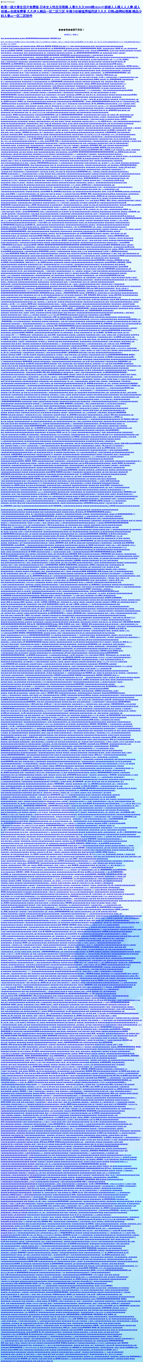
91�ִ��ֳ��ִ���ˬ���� (54, 565)
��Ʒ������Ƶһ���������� (73, 439)
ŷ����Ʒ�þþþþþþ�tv (9, 180)
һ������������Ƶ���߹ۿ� (57, 532)
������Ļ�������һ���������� (20, 218)
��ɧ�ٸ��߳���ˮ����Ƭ (12, 50)
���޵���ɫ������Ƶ (63, 189)
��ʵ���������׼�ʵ (57, 1175)
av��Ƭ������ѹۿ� (103, 1230)
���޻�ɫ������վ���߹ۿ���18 (87, 1270)
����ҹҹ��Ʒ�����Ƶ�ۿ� (62, 856)
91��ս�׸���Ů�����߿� (63, 86)
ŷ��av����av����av (11, 1115)
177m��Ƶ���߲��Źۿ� (38, 1179)
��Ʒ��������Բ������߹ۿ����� (75, 1093)
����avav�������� (50, 92)
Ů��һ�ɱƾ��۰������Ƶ (119, 344)
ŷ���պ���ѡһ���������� (127, 249)
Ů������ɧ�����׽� (111, 1188)
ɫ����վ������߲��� (75, 1111)
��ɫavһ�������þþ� (50, 211)
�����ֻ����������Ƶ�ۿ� (104, 591)
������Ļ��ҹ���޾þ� (112, 554)
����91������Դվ (124, 1338)
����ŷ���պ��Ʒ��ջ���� (37, 46)
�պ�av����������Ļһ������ (55, 1332)
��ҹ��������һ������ (14, 1128)
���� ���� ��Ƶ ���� (31, 668)
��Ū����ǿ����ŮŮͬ (29, 626)
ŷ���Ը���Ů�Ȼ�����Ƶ (123, 463)
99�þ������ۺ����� (125, 1257)
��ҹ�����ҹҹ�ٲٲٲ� (38, 715)
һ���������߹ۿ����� (106, 746)
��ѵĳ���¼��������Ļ (129, 730)
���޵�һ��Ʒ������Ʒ (31, 70)
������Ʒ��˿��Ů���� (86, 1310)
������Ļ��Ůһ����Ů (79, 1175)
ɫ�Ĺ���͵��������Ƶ (120, 1166)
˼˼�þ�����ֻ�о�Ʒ (61, 1255)
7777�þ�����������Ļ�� (39, 859)
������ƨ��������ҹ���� (35, 242)
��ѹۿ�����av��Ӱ (30, 117)
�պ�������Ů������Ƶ (110, 907)
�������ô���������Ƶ (14, 388)
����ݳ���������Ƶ (61, 1350)
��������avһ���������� (112, 996)
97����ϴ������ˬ (31, 1168)
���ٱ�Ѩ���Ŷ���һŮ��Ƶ (36, 167)
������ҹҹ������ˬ (123, 861)
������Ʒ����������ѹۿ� (96, 437)
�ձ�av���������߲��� (88, 323)
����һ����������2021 (96, 1233)
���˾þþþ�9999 (7, 954)
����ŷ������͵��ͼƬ (12, 315)
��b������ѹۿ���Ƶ (87, 1073)
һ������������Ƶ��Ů (39, 677)
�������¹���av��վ (36, 374)
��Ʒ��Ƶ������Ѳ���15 (56, 70)
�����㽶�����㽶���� (60, 53)
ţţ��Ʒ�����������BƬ (58, 589)
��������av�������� (67, 256)
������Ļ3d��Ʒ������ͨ (13, 1175)
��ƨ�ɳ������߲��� (11, 620)
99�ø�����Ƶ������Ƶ (12, 450)
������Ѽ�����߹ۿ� (84, 1341)
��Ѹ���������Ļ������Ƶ (117, 432)
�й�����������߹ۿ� (12, 88)
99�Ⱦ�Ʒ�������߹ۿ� (27, 194)
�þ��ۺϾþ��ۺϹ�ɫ (60, 717)
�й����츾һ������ (69, 117)
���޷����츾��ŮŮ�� (69, 388)
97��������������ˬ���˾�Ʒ (17, 428)
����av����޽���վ (79, 724)
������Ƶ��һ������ (89, 931)
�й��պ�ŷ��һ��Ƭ (10, 216)
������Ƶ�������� (95, 735)
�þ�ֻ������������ (116, 355)
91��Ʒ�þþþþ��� (100, 628)
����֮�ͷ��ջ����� (123, 543)
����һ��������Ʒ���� (45, 534)
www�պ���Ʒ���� (10, 158)
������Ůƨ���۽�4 (85, 182)
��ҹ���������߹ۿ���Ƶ (28, 357)
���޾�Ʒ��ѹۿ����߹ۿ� (63, 229)
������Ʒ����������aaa (43, 819)
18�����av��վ (103, 748)
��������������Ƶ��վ (70, 973)
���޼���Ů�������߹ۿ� (17, 589)
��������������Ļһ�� (14, 198)
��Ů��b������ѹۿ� (12, 1011)
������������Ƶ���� (14, 1151)
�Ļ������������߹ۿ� (31, 161)
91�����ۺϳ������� (127, 1073)
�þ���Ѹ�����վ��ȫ (12, 134)
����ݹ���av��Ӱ (126, 104)
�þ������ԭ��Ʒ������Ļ (70, 165)
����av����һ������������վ (110, 171)
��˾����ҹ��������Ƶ (114, 1148)
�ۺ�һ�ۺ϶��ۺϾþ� (10, 1022)
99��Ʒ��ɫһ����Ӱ (49, 117)
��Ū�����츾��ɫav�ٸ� (54, 1062)
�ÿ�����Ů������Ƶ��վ (14, 971)
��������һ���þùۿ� (48, 247)
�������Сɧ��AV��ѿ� (39, 123)
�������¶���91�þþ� (93, 799)
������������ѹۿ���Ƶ (99, 321)
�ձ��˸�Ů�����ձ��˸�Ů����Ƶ (41, 363)
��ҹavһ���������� (66, 141)
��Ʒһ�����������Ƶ (101, 1206)
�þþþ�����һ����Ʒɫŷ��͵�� (69, 1098)
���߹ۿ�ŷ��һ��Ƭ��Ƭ (108, 1332)
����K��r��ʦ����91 (111, 147)
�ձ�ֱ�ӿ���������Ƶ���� (96, 463)
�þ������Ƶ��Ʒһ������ (14, 587)
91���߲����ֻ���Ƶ (30, 211)
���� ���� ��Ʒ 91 (93, 180)
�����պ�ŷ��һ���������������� (97, 640)
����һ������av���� (13, 914)
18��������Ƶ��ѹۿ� (52, 951)
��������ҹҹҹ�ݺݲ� (103, 801)
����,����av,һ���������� (35, 814)
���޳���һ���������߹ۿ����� (83, 737)
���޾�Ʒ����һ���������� (16, 119)
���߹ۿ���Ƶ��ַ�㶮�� (33, 476)
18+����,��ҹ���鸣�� (115, 836)
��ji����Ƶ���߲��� (11, 1244)
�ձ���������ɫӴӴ (125, 514)
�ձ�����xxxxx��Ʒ (65, 578)
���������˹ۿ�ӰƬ (55, 571)
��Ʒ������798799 (33, 483)
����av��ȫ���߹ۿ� (60, 987)
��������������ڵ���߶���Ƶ (66, 134)
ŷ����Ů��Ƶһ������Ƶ (93, 742)
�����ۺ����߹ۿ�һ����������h (118, 134)
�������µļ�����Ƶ (33, 352)
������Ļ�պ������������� (18, 967)
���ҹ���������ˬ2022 (129, 1025)
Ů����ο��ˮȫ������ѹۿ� (21, 171)
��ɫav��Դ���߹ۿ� (38, 980)
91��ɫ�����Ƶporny (27, 728)
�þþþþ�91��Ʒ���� (109, 560)
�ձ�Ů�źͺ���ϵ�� (77, 543)
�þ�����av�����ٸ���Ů (14, 443)
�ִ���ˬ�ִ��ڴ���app (105, 852)
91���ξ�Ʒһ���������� (14, 1164)
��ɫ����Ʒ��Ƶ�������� (109, 46)
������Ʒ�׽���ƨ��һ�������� (63, 726)
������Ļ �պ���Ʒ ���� (45, 119)
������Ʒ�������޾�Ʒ (74, 344)
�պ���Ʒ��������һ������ (88, 1100)
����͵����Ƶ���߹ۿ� (113, 86)
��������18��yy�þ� (68, 1051)
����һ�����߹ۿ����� (41, 901)
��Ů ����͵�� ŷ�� (67, 363)
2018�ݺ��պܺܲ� (103, 1013)
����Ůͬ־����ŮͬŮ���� (41, 1161)
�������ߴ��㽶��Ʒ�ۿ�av (35, 867)
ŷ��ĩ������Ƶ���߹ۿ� (82, 258)
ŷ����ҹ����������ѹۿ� (15, 576)
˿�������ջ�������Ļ (35, 806)
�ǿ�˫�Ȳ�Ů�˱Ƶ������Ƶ (81, 1215)
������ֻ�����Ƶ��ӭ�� (111, 275)
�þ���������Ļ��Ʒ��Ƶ (90, 808)
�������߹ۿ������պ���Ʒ (53, 306)
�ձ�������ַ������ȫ (88, 88)
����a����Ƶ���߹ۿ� (69, 452)
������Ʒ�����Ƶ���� (113, 474)
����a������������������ (48, 706)
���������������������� (18, 108)
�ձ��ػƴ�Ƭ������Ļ (11, 348)
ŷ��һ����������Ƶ (91, 372)
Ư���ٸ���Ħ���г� (38, 560)
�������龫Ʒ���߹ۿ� (57, 604)
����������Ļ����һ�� (85, 485)
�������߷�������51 (78, 456)
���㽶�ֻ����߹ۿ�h (54, 476)
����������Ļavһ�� (48, 108)
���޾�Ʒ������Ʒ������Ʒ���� (68, 832)
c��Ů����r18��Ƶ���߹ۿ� (121, 341)
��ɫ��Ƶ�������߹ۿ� (117, 1033)
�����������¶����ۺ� (43, 920)
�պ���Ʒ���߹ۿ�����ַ (112, 448)
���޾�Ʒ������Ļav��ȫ (106, 691)
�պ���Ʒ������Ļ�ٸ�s (113, 158)
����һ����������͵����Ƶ (37, 110)
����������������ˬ (106, 821)
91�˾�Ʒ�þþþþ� (83, 699)
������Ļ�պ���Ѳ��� (13, 485)
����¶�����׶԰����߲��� (80, 589)
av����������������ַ (116, 137)
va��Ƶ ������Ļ (131, 918)
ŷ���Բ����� (39, 1199)
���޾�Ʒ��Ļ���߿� (78, 459)
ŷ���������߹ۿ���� (89, 748)
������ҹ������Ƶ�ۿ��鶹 (75, 922)
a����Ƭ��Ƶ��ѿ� (115, 894)
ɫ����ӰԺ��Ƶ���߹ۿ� (106, 75)
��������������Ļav (66, 390)
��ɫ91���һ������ (63, 996)
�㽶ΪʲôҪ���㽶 (105, 642)
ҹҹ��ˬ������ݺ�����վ (39, 359)
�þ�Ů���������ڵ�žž (45, 176)
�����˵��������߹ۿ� (73, 943)
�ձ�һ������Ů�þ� (47, 273)
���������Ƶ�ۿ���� (128, 814)
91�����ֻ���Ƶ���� (11, 648)
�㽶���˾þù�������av (42, 1140)
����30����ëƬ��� (72, 925)
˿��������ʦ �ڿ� (82, 821)
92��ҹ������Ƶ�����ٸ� (39, 459)
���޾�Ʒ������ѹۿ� (71, 77)
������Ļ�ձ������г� (13, 64)
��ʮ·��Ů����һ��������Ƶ (113, 145)
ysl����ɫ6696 (83, 797)
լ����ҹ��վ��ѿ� (117, 628)
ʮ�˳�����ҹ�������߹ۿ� (14, 410)
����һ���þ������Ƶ (12, 922)
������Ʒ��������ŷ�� (107, 582)
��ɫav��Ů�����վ (47, 498)
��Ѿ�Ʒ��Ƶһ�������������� (114, 541)
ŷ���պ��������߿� (35, 779)
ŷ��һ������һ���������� (99, 1192)
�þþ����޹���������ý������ (91, 648)
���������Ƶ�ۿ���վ (114, 227)
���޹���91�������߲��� (108, 48)
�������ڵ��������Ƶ (85, 1323)
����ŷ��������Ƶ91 (78, 1009)
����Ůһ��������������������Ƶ (21, 799)
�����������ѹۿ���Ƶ (64, 929)
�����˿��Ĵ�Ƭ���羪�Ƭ (83, 75)
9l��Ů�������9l (34, 907)
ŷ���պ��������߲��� (122, 1047)
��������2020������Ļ (99, 543)
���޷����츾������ (55, 1210)
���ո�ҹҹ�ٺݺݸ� (28, 1235)
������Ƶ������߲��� (38, 651)
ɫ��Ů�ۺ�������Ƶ (59, 892)
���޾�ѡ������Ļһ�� (34, 571)
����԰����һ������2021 (11, 174)
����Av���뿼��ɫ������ (110, 1221)
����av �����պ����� (85, 145)
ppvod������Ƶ (114, 1078)
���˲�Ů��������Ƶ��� (25, 337)
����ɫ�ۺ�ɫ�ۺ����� (128, 150)
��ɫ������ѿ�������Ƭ (102, 728)
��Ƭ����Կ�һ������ (117, 810)
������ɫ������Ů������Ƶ (65, 587)
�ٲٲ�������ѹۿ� (129, 101)
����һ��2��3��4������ (76, 702)
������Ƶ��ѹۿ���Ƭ (57, 801)
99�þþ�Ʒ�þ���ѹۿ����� (55, 668)
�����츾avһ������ (116, 1301)
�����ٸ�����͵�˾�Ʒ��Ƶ (50, 355)
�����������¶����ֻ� (113, 203)
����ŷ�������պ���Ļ (86, 1325)
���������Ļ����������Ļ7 (91, 578)
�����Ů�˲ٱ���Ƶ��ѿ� (98, 293)
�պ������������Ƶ (78, 580)
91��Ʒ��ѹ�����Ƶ (69, 203)
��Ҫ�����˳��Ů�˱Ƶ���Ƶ (129, 520)
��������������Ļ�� (126, 922)
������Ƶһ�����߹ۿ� (12, 779)
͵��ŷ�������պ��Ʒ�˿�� (63, 748)
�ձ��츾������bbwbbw (54, 611)
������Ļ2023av (81, 887)
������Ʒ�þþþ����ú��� (35, 989)
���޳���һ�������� (91, 989)
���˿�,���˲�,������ (74, 249)
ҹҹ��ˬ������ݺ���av (41, 887)
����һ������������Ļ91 (57, 423)
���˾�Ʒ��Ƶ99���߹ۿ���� (92, 1053)
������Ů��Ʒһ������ (106, 258)
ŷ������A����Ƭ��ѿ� (44, 1316)
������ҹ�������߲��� (62, 843)
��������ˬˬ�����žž (70, 819)
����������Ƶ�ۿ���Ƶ (78, 174)
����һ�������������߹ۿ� (88, 770)
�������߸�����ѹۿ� (124, 492)
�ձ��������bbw (57, 613)
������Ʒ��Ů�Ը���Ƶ (92, 980)
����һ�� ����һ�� (113, 558)
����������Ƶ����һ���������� (78, 326)
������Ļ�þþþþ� (31, 295)
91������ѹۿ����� (120, 724)
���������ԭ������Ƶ (13, 1352)
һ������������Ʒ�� (109, 943)
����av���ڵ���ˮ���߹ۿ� (84, 64)
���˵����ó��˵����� (20, 1159)
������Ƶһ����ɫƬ (105, 1018)
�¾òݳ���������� (11, 81)
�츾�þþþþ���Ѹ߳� (77, 209)
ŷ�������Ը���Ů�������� (35, 216)
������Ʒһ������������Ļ (47, 593)
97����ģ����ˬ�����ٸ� (100, 973)
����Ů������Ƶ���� (88, 1186)
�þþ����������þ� (59, 666)
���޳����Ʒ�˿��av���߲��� (53, 379)
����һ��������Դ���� (89, 675)
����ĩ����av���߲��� (38, 191)
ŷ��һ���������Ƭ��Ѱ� (43, 165)
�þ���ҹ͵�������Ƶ (120, 1051)
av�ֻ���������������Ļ (41, 59)
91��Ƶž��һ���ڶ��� (71, 708)
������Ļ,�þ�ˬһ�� (10, 494)
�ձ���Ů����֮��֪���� (12, 262)
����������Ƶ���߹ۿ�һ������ (45, 1111)
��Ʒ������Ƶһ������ (70, 84)
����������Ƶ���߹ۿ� (88, 481)
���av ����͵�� (9, 282)
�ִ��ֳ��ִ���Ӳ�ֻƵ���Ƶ (91, 233)
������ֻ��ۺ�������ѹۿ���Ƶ (15, 828)
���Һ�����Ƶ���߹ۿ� (43, 552)
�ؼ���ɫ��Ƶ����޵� (70, 446)
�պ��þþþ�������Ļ (105, 595)
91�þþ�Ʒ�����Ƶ (110, 929)
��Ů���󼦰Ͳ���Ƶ (63, 121)
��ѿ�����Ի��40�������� (16, 996)
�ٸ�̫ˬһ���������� (131, 916)
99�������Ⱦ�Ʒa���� (70, 1233)
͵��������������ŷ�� (97, 1330)
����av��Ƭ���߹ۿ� (32, 695)
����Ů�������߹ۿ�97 (122, 848)
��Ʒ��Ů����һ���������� (107, 969)
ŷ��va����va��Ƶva (51, 523)
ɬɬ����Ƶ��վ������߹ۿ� (118, 361)
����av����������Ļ (100, 397)
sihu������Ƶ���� (128, 401)
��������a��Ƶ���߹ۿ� (54, 357)
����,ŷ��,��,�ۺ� (88, 406)
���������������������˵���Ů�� (51, 1106)
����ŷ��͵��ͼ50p (60, 46)
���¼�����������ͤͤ (36, 1056)
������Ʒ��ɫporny (119, 1161)
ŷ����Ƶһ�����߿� (120, 176)
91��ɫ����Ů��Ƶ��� (102, 55)
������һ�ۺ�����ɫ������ (22, 130)
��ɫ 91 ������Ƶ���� (93, 1181)
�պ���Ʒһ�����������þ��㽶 (58, 238)
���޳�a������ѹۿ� (110, 297)
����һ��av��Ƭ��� (59, 75)
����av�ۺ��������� (96, 1356)
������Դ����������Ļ (14, 759)
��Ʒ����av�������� (59, 419)
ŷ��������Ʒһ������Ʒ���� (37, 1033)
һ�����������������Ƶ (96, 304)
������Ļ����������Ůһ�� (49, 150)
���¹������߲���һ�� (122, 388)
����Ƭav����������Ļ (13, 86)
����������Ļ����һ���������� (21, 95)
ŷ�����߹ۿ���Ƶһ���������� (41, 584)
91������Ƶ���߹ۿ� (123, 768)
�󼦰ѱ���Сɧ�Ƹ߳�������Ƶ (13, 288)
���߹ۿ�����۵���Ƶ (103, 1285)
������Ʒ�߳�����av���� (71, 470)
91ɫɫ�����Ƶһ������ (12, 426)
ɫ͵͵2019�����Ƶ (126, 573)
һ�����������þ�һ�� (30, 565)
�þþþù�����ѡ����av (78, 1102)
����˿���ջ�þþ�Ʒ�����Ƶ (15, 693)
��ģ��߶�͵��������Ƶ (68, 757)
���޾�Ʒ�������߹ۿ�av (68, 836)
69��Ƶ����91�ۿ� (98, 1038)
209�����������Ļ (60, 693)
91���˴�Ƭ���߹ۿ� (27, 498)
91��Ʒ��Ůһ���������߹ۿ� (61, 271)
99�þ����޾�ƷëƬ (86, 390)
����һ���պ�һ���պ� (74, 512)
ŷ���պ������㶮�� (118, 236)
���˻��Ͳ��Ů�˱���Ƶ (51, 194)
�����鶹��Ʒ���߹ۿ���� (42, 1020)
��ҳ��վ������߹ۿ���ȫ (64, 956)
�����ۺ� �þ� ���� (29, 1219)
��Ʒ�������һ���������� (92, 112)
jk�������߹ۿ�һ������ (125, 699)
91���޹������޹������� (60, 251)
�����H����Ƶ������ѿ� (64, 448)
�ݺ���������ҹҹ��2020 (13, 139)
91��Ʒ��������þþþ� (40, 1155)
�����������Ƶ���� (41, 735)
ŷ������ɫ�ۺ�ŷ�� (11, 951)
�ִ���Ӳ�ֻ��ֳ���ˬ (113, 598)
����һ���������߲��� (114, 1031)
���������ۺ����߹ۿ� (75, 593)
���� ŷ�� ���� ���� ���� (86, 62)
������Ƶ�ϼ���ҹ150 (11, 1208)
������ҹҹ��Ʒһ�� (113, 1142)
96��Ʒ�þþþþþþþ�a (50, 640)
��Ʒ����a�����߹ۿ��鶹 (113, 374)
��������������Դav (43, 501)
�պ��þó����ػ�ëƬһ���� (13, 911)
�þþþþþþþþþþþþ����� (57, 779)
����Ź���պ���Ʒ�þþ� (95, 196)
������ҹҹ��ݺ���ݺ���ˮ (13, 182)
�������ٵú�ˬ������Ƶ (34, 1009)
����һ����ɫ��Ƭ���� (70, 302)
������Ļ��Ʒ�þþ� (75, 1159)
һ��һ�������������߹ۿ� (118, 377)
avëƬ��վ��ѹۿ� (43, 222)
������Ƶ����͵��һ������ (74, 401)
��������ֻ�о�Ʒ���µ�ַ (122, 216)
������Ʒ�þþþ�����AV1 (127, 637)
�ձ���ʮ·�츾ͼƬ (111, 1350)
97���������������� (104, 401)
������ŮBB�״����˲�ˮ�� (105, 567)
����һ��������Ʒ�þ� (77, 903)
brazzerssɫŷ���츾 (71, 870)
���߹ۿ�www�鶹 (113, 545)
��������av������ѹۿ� (89, 830)
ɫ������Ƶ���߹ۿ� (65, 940)
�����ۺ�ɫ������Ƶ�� (98, 1157)
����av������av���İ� (76, 885)
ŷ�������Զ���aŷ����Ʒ (74, 556)
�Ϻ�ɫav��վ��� (84, 803)
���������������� (128, 68)
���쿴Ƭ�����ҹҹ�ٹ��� (32, 1022)
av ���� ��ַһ (121, 784)
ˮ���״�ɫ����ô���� (40, 313)
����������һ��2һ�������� (74, 628)
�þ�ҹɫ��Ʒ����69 (32, 128)
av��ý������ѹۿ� (78, 397)
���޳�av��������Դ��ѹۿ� (15, 865)
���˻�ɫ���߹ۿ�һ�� (109, 527)
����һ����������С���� (16, 1239)
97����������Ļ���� (49, 752)
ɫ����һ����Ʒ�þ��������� (58, 490)
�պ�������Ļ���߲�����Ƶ (112, 870)
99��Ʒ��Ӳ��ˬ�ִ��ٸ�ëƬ (41, 704)
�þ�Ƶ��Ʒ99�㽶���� (94, 357)
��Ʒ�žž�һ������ (84, 443)
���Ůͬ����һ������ (12, 894)
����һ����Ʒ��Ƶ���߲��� (123, 95)
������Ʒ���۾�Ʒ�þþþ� (39, 137)
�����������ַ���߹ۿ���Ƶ (15, 768)
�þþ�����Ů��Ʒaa (89, 1029)
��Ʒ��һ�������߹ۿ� (69, 742)
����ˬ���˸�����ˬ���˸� (125, 350)
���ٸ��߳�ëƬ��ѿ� (63, 385)
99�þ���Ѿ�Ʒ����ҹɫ (11, 825)
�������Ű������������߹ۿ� (35, 938)
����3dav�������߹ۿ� (56, 724)
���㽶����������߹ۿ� (82, 1036)
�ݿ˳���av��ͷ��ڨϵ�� (11, 532)
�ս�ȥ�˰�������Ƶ (94, 370)
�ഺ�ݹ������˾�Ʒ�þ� (12, 368)
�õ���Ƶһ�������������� (16, 77)
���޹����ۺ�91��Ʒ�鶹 (62, 207)
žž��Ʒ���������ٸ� (93, 810)
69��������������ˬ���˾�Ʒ (104, 914)
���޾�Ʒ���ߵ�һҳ (125, 494)
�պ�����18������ (84, 1179)
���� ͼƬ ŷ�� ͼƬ (27, 1091)
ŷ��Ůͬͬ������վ (44, 317)
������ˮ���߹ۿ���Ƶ (114, 53)
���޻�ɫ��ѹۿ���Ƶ (63, 426)
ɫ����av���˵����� (12, 883)
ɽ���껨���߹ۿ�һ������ (37, 717)
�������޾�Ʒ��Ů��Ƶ (12, 295)
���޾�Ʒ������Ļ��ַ (97, 613)
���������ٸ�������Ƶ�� (79, 132)
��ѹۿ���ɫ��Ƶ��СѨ (96, 403)
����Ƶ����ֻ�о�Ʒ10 (92, 467)
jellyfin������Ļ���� (41, 1100)
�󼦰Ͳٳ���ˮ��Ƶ (132, 280)
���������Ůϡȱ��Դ (98, 251)
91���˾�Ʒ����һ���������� (85, 328)
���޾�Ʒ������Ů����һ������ (59, 644)
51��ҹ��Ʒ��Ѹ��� (10, 211)
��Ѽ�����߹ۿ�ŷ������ (101, 68)
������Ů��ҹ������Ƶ (13, 666)
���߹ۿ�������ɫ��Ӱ (43, 461)
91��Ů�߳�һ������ (108, 481)
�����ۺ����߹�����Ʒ (14, 1252)
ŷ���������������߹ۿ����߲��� (77, 907)
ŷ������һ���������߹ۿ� (89, 423)
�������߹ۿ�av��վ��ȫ (44, 335)
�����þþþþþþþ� (40, 154)
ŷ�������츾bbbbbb (55, 180)
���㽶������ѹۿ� (113, 1073)
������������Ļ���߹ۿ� (63, 392)
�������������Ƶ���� (90, 598)
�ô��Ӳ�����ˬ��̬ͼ (100, 176)
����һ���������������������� (22, 1210)
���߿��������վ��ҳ (42, 256)
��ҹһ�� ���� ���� (110, 1323)
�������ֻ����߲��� (64, 57)
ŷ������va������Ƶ (32, 536)
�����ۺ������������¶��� (42, 332)
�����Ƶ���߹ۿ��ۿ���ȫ (58, 258)
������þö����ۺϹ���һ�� (126, 141)
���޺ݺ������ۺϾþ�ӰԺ (124, 927)
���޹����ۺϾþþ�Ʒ (36, 1062)
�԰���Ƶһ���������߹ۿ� (18, 646)
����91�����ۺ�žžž (113, 229)
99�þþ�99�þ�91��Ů (114, 503)
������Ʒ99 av (38, 1310)
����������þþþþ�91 (91, 187)
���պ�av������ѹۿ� (121, 115)
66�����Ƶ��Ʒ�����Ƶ (74, 759)
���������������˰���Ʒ (60, 620)
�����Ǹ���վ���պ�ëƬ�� (61, 450)
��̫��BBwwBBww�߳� (67, 1319)
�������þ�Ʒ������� (72, 1131)
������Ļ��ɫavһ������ (116, 454)
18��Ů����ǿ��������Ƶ (14, 487)
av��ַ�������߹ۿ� (117, 819)
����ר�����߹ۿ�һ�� (117, 260)
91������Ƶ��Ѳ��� (49, 1321)
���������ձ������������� (47, 993)
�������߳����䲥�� (74, 1040)
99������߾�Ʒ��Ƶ (32, 945)
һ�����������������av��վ (79, 1299)
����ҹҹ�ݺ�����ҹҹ (11, 1292)
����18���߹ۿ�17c (120, 630)
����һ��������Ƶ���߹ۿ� (82, 1241)
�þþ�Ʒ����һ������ (122, 123)
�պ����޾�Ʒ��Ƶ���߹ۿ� (63, 191)
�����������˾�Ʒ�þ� (76, 728)
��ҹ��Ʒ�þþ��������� (13, 679)
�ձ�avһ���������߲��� (44, 969)
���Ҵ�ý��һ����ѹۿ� (88, 374)
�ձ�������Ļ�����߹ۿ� (115, 1199)
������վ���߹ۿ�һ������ (115, 737)
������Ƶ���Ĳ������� (62, 790)
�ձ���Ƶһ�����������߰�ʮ (119, 357)
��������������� (121, 240)
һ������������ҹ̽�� (66, 1033)
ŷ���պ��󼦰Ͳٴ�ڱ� (66, 617)
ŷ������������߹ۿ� (40, 821)
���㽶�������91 (63, 733)
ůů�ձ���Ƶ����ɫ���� (63, 720)
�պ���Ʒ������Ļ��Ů (12, 772)
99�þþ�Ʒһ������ (10, 434)
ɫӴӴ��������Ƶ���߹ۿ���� (64, 73)
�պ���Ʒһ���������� (13, 903)
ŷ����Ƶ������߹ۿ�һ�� (38, 99)
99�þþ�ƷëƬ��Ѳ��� (10, 644)
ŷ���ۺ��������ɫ (71, 304)
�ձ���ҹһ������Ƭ (117, 130)
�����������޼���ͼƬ (35, 722)
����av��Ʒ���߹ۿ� (47, 861)
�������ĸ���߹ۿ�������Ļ (101, 832)
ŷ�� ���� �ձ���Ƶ (63, 308)
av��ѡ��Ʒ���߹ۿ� (63, 1128)
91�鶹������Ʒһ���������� (110, 390)
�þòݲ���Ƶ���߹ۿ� (92, 1190)
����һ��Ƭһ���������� (91, 1319)
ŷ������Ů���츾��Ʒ (129, 1140)
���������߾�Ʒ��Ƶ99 (26, 383)
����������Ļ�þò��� (36, 134)
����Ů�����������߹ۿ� (106, 174)
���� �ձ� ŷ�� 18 (65, 1297)
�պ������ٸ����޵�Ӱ (10, 737)
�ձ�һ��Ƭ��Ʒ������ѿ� (59, 1087)
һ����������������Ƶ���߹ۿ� (18, 302)
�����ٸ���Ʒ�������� (33, 1281)
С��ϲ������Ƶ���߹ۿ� (43, 1338)
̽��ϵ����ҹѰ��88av (33, 1325)
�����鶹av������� (113, 467)
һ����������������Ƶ (36, 985)
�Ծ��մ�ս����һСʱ (90, 786)
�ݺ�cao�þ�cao (122, 288)
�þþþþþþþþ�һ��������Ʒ (43, 578)
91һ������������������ (118, 808)
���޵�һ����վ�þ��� (123, 850)
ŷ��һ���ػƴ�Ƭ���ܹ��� (92, 587)
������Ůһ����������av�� (124, 576)
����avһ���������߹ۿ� (84, 319)
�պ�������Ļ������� (120, 79)
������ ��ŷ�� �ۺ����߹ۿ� (68, 1190)
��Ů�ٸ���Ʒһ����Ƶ (11, 286)
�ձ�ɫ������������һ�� (15, 554)
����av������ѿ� (37, 430)
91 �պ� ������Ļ (35, 139)
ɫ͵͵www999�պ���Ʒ (121, 59)
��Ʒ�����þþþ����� (102, 1257)
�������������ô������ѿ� (64, 339)
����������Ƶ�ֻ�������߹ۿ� (81, 1275)
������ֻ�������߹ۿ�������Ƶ (54, 163)
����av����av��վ (61, 1064)
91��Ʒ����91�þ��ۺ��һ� (37, 106)
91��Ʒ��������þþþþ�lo (95, 819)
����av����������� (97, 1047)
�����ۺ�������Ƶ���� (15, 852)
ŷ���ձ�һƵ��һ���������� (16, 1190)
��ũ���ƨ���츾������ (106, 395)
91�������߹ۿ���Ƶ (51, 1168)
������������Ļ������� (33, 282)
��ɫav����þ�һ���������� (57, 1341)
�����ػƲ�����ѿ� (118, 1004)
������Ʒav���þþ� (53, 132)
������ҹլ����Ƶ (78, 744)
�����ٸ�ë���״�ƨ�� (129, 742)
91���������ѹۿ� (11, 790)
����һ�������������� (79, 262)
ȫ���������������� (14, 1111)
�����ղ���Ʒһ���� (99, 501)
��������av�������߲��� (95, 245)
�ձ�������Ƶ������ (26, 1272)
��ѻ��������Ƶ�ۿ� (71, 834)
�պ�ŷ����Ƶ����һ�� (77, 1011)
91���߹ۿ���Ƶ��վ (98, 885)
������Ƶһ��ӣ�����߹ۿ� (87, 163)
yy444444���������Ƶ (53, 280)
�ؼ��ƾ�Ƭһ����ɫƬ (73, 180)
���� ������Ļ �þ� (90, 448)
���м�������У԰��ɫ (10, 242)
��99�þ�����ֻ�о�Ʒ (41, 48)
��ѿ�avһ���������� (117, 399)
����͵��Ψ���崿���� (103, 927)
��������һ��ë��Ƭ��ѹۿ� (121, 936)
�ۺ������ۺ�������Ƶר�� (65, 79)
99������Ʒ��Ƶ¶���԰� (11, 245)
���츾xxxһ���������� (13, 523)
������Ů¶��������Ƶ (117, 222)
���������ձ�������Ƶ (70, 101)
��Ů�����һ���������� (69, 735)
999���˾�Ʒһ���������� (14, 733)
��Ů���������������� (15, 720)
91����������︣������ (39, 385)
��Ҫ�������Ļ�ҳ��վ (104, 92)
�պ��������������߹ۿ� (88, 53)
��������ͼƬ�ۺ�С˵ (64, 381)
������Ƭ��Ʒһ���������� (101, 1203)
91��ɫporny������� (11, 695)
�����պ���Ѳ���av (128, 66)
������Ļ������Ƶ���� (122, 1159)
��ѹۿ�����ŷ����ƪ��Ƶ (96, 143)
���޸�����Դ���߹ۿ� (64, 1294)
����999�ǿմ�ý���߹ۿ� (12, 392)
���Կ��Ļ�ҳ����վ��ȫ (13, 602)
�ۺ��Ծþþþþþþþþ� (37, 112)
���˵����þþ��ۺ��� (97, 896)
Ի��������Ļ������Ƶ (100, 310)
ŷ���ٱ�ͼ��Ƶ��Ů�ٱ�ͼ (12, 271)
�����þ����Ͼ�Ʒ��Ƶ (12, 845)
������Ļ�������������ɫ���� (106, 1111)
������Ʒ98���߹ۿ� (115, 587)
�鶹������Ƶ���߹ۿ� (37, 1013)
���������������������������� (96, 901)
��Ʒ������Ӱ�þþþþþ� (36, 260)
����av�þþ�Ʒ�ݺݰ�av (11, 350)
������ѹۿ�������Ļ (94, 236)
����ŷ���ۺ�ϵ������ (129, 156)
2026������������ (34, 323)
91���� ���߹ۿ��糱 (106, 494)
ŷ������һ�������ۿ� (85, 1106)
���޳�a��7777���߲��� (118, 242)
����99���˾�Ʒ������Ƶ (71, 370)
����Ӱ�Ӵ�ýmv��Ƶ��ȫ (55, 366)
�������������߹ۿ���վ (40, 784)
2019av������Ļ (94, 90)
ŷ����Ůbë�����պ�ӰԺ (59, 1308)
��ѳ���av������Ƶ (67, 1031)
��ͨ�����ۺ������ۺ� (117, 763)
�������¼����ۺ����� (71, 335)
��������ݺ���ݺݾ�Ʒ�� (123, 704)
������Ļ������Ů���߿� (95, 726)
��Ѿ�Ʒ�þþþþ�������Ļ (39, 929)
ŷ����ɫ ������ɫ (45, 1203)
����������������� (112, 1106)
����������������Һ (37, 1007)
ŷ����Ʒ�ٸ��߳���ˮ (34, 310)
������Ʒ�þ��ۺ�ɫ (98, 812)
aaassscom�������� (47, 492)
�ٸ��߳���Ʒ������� (12, 251)
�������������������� (66, 965)
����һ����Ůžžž (32, 1011)
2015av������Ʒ (99, 456)
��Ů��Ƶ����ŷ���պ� (36, 845)
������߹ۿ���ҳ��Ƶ (73, 1239)
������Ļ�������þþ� (13, 266)
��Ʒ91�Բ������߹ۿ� (50, 626)
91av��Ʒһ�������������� (39, 777)
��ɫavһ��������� (119, 487)
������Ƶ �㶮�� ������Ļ (15, 819)
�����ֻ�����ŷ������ (122, 106)
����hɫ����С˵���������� (43, 1089)
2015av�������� (128, 982)
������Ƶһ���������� (14, 156)
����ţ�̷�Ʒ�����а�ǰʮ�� (96, 302)
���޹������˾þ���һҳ (107, 635)
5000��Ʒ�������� (11, 240)
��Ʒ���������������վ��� (56, 691)
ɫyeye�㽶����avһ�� (41, 686)
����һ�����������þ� (76, 1170)
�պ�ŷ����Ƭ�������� (86, 642)
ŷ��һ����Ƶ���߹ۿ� (124, 801)
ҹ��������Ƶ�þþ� (35, 830)
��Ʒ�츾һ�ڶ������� (97, 95)
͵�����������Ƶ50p (39, 832)
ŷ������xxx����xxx (102, 589)
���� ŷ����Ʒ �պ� (65, 841)
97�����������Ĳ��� (70, 1252)
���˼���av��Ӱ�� (112, 947)
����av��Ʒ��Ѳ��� (37, 903)
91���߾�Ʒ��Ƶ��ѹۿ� (97, 1040)
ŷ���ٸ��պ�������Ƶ (28, 863)
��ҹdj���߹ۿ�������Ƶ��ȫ (121, 200)
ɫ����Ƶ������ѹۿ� (125, 1345)
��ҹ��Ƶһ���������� (70, 516)
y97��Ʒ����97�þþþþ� (79, 282)
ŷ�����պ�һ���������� (15, 909)
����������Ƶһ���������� (76, 108)
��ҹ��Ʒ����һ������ (120, 949)
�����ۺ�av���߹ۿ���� (60, 881)
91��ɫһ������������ (112, 1246)
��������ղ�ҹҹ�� (124, 1241)
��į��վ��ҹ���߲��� (130, 205)
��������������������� (17, 57)
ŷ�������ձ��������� (109, 1341)
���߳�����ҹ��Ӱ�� (11, 761)
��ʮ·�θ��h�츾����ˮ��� (79, 253)
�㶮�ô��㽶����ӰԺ (74, 295)
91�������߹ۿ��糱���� (97, 976)
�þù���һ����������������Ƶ (18, 467)
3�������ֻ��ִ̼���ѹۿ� (89, 644)
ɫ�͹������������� (57, 417)
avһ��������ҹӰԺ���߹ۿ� (126, 385)
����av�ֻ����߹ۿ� (130, 211)
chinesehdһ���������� (38, 290)
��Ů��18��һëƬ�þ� (10, 1343)
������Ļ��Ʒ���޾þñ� (105, 730)
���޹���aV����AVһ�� (84, 271)
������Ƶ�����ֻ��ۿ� (79, 695)
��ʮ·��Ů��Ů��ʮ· (68, 1219)
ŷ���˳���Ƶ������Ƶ (87, 139)
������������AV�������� (55, 1279)
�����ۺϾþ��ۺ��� (60, 395)
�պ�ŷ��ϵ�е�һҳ (68, 909)
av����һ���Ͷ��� (125, 1359)
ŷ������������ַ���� (14, 59)
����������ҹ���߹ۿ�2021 (91, 399)
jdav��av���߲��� (46, 141)
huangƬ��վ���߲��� (10, 253)
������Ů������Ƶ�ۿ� (86, 426)
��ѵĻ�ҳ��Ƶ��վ (44, 1294)
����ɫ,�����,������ (87, 81)
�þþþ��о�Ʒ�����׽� (36, 485)
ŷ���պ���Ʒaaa (113, 1336)
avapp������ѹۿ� (110, 189)
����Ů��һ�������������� (79, 1133)
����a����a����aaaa (116, 845)
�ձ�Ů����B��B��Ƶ (31, 713)
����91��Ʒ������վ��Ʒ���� (17, 1044)
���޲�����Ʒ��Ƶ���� (31, 366)
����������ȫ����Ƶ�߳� (47, 925)
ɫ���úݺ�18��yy (34, 523)
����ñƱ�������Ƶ (127, 562)
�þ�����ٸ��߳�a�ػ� (113, 180)
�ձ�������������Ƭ (115, 73)
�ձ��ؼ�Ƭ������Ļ (10, 713)
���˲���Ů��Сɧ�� (81, 987)
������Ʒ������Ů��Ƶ (36, 1350)
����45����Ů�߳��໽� (11, 355)
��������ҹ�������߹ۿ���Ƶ (64, 980)
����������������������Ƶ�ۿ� (118, 1022)
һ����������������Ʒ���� (112, 225)
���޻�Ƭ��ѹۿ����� (55, 174)
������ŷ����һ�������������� (36, 1042)
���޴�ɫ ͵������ (67, 640)
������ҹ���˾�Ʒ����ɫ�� (15, 145)
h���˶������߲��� (76, 571)
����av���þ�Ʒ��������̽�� (50, 479)
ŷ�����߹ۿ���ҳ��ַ (26, 766)
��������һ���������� (113, 326)
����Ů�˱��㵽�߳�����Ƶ (63, 1073)
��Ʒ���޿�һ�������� (36, 1075)
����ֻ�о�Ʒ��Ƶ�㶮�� (11, 1221)
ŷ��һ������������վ (28, 730)
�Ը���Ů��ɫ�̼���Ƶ (95, 545)
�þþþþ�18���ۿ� (8, 1042)
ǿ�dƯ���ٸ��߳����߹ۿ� (97, 1159)
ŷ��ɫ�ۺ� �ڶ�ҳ (116, 580)
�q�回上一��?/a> (71, 34)
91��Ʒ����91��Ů (107, 498)
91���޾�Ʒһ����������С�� (72, 1266)
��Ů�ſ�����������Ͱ (34, 350)
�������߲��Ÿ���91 (60, 1080)
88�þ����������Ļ (12, 717)
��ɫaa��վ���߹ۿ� (10, 194)
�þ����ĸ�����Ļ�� (85, 417)
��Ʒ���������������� (58, 158)
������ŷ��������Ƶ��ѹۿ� (94, 123)
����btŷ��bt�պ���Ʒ (67, 147)
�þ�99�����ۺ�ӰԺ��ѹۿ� (43, 408)
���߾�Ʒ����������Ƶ (13, 123)
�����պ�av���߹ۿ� (39, 978)
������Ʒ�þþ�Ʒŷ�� (63, 887)
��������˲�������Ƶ (42, 417)
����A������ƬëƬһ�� (46, 90)
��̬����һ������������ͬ (41, 836)
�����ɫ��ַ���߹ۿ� (116, 874)
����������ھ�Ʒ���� (34, 494)
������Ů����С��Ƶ (63, 651)
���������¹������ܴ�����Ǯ (40, 510)
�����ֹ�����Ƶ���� (113, 693)
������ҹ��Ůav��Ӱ (96, 335)
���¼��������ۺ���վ (107, 443)
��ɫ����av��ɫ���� (80, 622)
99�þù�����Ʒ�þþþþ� (37, 481)
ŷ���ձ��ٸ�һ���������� (15, 277)
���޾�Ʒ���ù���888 (51, 1290)
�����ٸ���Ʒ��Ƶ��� (60, 1151)
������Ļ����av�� (86, 856)
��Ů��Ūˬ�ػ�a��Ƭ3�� (69, 1029)
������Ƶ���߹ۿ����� (13, 836)
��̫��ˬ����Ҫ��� (10, 412)
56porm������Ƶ (111, 989)
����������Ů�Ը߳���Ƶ (67, 437)
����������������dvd (35, 399)
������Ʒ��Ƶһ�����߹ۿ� (39, 1137)
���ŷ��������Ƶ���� (13, 1108)
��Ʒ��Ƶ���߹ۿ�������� (14, 1146)
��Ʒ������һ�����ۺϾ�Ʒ (63, 227)
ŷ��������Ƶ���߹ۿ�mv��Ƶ (85, 1246)
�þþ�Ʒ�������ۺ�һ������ (54, 1071)
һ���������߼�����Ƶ (44, 591)
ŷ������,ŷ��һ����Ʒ (113, 644)
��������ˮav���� (11, 379)
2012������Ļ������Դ (110, 777)
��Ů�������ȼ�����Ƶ (64, 1155)
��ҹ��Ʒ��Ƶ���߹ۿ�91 (110, 956)
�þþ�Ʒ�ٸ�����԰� (123, 761)
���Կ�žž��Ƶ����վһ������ (107, 1327)
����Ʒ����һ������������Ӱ (18, 1319)
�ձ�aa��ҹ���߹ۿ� (91, 339)
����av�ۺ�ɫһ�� (72, 476)
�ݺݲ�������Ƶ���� (88, 1155)
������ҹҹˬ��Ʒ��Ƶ (124, 313)
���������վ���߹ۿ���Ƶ (92, 79)
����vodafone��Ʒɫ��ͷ (55, 580)
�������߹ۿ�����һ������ (16, 154)
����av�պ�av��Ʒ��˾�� (13, 1016)
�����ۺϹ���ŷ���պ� (13, 642)
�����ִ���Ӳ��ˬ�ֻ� (31, 737)
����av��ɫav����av (47, 97)
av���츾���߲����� (80, 1327)
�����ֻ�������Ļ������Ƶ (116, 330)
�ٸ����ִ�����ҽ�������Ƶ (92, 1283)
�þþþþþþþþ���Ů (116, 1354)
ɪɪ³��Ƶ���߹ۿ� (99, 894)
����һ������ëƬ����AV (24, 306)
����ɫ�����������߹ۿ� (56, 62)
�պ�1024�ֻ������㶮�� (13, 830)
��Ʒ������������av (11, 763)
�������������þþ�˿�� (62, 527)
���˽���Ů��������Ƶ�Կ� (15, 552)
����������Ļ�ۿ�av (49, 304)
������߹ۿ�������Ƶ (30, 62)
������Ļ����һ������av (46, 321)
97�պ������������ (116, 1002)
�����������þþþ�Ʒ (114, 410)
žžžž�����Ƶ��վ (57, 903)
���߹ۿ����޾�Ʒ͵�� (88, 1140)
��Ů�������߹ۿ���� (34, 1047)
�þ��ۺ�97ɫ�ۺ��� (111, 163)
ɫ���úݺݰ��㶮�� (34, 406)
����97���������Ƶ (18, 421)
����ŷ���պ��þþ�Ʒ (91, 755)
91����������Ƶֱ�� (11, 55)
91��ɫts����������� (13, 936)
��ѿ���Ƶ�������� (75, 739)
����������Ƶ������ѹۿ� (16, 1199)
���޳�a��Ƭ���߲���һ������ (117, 363)
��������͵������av (13, 1312)
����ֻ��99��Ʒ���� (83, 317)
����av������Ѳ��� (52, 567)
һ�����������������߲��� (17, 1261)
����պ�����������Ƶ (14, 328)
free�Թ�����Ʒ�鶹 (9, 664)
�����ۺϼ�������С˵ (71, 1091)
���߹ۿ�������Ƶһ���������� (18, 297)
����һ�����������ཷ (95, 506)
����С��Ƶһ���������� (41, 152)
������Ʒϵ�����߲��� (13, 332)
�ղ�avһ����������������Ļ (72, 591)
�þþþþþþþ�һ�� (107, 286)
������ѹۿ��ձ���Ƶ (99, 315)
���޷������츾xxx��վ (115, 934)
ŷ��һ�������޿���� (38, 231)
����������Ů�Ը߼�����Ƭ (127, 529)
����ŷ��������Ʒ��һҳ (39, 786)
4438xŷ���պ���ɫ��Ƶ (81, 185)
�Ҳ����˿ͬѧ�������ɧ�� (80, 730)
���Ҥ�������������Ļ (99, 247)
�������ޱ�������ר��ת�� (43, 372)
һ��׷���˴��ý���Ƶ (110, 720)
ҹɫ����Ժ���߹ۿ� (43, 57)
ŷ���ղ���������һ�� (36, 299)
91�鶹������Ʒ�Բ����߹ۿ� (80, 673)
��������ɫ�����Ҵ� (99, 249)
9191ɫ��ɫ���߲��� (9, 456)
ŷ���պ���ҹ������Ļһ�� (44, 865)
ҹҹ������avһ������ (111, 971)
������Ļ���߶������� (96, 359)
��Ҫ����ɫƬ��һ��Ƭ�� (58, 64)
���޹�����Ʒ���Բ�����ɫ (83, 839)
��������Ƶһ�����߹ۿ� (78, 567)
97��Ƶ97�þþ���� (32, 615)
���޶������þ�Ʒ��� (67, 59)
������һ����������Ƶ (46, 77)
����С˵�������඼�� (110, 381)
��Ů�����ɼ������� (32, 881)
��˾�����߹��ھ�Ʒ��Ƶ (113, 81)
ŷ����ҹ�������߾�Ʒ (40, 653)
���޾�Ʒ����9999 (44, 454)
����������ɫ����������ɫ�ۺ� (119, 339)
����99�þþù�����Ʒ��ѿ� (91, 110)
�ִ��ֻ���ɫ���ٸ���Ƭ (68, 408)
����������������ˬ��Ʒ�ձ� (18, 624)
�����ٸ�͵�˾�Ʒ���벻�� (64, 330)
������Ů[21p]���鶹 (49, 337)
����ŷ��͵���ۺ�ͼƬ (32, 132)
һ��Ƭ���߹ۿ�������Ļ (12, 675)
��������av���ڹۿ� (93, 446)
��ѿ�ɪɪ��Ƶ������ (32, 640)
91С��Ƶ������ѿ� (129, 306)
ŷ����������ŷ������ (40, 545)
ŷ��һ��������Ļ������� (93, 859)
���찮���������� (55, 406)
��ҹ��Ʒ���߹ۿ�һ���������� (105, 881)
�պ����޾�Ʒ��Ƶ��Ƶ (77, 415)
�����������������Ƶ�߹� (17, 150)
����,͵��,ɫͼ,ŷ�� (114, 1044)
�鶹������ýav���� (37, 666)
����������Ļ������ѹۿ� (42, 84)
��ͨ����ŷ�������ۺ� (13, 662)
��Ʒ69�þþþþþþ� (88, 388)
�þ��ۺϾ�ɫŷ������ (88, 956)
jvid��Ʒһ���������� (12, 584)
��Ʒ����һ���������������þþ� (119, 57)
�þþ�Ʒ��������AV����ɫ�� (55, 214)
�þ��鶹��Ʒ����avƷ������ (100, 441)
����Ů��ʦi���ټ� (91, 558)
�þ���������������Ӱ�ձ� (37, 506)
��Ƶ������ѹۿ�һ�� (85, 898)
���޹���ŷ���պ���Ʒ (68, 498)
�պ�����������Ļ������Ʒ (17, 823)
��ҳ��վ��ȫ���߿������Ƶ (100, 288)
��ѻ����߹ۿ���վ (10, 1091)
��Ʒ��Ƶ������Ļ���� (98, 128)
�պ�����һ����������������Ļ (96, 790)
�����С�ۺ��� (69, 602)
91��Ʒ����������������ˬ (85, 1255)
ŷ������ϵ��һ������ (29, 203)
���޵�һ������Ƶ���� (63, 182)
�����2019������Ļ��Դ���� (49, 319)
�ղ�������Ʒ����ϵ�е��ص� (44, 196)
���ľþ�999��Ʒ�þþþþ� (11, 209)
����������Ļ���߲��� (14, 229)
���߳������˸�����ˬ (12, 1056)
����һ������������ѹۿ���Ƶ (119, 328)
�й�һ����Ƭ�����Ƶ (11, 985)
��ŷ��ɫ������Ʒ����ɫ (105, 1071)
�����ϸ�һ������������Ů (16, 757)
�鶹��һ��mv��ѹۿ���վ (52, 218)
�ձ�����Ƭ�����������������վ (20, 595)
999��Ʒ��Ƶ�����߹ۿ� (12, 46)
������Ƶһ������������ (61, 220)
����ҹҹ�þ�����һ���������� (116, 1297)
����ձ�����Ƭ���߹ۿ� (13, 688)
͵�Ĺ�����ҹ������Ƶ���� (34, 1264)
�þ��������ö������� (35, 286)
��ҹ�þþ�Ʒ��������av (36, 392)
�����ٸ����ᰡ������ (127, 191)
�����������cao (53, 646)
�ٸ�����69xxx (44, 987)
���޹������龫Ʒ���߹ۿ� (89, 777)
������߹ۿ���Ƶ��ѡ (29, 446)
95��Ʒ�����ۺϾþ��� (80, 483)
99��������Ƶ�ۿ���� (83, 430)
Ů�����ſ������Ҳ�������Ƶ (74, 176)
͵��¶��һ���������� (102, 282)
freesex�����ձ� (33, 238)
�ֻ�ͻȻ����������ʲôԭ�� (76, 50)
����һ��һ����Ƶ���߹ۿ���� (91, 490)
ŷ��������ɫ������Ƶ (13, 191)
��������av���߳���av (69, 428)
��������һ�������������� (19, 97)
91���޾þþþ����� (30, 92)
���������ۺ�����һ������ (18, 1133)
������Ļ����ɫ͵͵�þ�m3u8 (114, 1308)
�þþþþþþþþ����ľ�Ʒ (10, 1197)
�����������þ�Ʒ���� (124, 954)
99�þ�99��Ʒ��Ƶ (57, 1268)
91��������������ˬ (13, 372)
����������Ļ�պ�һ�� (67, 187)
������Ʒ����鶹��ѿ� (13, 474)
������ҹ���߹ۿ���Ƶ (122, 245)
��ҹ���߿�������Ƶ (130, 395)
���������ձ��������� (15, 200)
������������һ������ (41, 101)
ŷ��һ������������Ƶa (13, 137)
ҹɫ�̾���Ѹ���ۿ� (98, 1056)
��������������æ (12, 310)
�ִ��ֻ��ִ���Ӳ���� (39, 587)
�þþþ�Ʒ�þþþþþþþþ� (92, 134)
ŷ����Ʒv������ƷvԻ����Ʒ (76, 626)
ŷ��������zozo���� (12, 106)
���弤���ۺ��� (49, 1004)
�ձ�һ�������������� (66, 137)
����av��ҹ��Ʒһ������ (103, 479)
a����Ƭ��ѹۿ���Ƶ (13, 613)
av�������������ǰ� (31, 549)
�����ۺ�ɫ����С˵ (75, 403)
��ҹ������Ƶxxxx (81, 419)
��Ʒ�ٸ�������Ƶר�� (49, 130)
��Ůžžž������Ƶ (9, 62)
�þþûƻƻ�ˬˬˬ (5, 306)
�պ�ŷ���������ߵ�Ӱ (12, 126)
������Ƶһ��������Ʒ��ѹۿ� (20, 205)
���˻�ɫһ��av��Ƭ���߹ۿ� (91, 920)
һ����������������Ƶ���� (78, 523)
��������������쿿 (77, 1272)
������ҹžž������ (27, 377)
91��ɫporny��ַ (65, 865)
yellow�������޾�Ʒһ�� (96, 1277)
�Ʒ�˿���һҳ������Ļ (91, 73)
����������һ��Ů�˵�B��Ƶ (16, 591)
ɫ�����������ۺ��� (34, 209)
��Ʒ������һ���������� (41, 346)
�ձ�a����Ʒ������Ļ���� (15, 1338)
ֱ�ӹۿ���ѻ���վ (60, 328)
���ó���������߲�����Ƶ (91, 260)
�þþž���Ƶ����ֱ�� (116, 823)
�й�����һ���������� (112, 1279)
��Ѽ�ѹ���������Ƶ (61, 299)
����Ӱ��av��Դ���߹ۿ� (68, 1020)
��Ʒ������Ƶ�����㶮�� (40, 755)
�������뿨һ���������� (15, 1170)
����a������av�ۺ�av (99, 383)
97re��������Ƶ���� (99, 346)
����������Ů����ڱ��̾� (67, 359)
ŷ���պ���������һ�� (61, 911)
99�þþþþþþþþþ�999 (117, 1184)
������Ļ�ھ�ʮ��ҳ (36, 266)
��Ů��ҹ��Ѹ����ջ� (12, 280)
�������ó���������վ (38, 88)
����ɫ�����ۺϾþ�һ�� (124, 437)
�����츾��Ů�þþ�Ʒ (78, 240)
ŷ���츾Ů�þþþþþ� (28, 1343)
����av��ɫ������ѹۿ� (41, 121)
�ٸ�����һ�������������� (40, 788)
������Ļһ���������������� (112, 108)
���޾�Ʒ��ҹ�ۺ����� (37, 227)
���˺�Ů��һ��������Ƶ (41, 437)
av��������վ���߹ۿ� (119, 209)
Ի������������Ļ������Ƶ (16, 401)
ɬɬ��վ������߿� (57, 1056)
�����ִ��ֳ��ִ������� (16, 165)
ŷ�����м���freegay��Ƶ (80, 801)
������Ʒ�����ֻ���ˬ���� (33, 245)
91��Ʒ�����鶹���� (101, 867)
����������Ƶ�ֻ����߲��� (103, 653)
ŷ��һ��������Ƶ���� (112, 1325)
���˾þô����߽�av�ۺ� (11, 1038)
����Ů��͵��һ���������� (63, 341)
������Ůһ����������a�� (98, 708)
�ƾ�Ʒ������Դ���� (12, 872)
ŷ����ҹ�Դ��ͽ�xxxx (122, 642)
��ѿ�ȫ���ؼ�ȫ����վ (89, 554)
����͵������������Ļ (14, 437)
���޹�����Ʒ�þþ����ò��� (63, 496)
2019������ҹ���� (72, 236)
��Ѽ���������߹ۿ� (59, 722)
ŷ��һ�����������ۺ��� (124, 302)
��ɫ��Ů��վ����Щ (11, 1297)
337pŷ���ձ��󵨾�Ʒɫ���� (21, 176)
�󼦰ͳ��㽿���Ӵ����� (115, 830)
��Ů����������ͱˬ (34, 271)
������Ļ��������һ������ (40, 470)
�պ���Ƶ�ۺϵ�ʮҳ (70, 768)
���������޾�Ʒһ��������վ (30, 525)
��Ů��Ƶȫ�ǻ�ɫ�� (9, 423)
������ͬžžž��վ (32, 1004)
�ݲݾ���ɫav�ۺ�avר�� (96, 209)
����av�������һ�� (92, 355)
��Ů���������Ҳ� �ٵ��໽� (14, 163)
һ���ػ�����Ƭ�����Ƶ (13, 982)
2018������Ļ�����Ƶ (33, 620)
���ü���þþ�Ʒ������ (39, 86)
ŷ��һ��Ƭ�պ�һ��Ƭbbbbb (101, 434)
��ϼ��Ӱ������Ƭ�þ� (12, 73)
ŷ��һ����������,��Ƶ (82, 46)
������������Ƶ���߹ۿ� (78, 1166)
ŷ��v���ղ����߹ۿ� (41, 720)
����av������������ (105, 695)
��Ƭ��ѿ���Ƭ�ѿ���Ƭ (99, 465)
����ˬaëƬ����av (123, 708)
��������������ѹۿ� (14, 715)
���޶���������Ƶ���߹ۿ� (15, 834)
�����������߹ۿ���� (53, 253)
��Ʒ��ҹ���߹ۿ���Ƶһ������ (56, 595)
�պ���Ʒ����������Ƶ (56, 126)
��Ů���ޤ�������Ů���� (44, 699)
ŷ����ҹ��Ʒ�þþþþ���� (127, 1018)
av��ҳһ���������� (36, 562)
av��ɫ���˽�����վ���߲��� (111, 412)
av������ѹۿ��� (33, 126)
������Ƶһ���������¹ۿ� (108, 945)
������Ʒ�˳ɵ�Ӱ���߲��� (102, 797)
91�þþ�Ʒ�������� (38, 1151)
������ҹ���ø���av (85, 733)
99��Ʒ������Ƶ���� (12, 167)
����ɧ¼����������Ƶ (47, 66)
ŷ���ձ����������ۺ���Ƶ (38, 426)
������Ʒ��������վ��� (62, 797)
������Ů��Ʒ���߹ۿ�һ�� (60, 481)
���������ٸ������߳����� (82, 150)
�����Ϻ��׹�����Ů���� (15, 901)
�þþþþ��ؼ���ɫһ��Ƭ (10, 898)
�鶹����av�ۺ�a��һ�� (118, 655)
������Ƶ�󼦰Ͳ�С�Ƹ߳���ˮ (92, 332)
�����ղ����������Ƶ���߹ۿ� (88, 1126)
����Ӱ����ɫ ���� (109, 231)
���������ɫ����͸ (112, 518)
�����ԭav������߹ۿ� (12, 308)
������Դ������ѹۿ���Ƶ (102, 664)
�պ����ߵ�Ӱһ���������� (40, 1312)
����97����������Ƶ (60, 154)
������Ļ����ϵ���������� (37, 841)
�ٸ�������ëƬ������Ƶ (41, 1334)
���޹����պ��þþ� (60, 1327)
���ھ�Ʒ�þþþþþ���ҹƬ (89, 408)
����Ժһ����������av (49, 1275)
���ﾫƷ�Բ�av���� (29, 355)
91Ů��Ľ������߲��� (117, 450)
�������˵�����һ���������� (43, 958)
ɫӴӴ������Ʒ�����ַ (11, 249)
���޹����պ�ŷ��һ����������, (70, 653)
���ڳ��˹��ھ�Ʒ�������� (73, 97)
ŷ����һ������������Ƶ (104, 308)
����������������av (109, 352)
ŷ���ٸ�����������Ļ (13, 385)
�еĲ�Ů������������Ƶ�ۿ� (121, 1319)
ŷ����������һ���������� (17, 671)
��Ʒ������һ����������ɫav (17, 1217)
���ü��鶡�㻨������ (35, 613)
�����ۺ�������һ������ (44, 810)
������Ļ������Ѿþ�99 (30, 264)
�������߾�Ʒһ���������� (16, 1268)
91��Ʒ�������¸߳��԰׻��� (47, 962)
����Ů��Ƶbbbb (64, 273)
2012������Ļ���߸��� (52, 403)
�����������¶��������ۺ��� (115, 609)
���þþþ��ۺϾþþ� (79, 251)
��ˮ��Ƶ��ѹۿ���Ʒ (10, 841)
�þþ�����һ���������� (69, 1356)
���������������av (13, 1257)
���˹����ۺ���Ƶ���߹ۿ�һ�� (112, 1135)
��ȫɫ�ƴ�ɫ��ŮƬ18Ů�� (107, 1140)
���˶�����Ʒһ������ (53, 730)
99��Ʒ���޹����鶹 (120, 346)
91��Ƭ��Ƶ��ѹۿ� (72, 355)
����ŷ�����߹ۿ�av (36, 64)
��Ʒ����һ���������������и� (116, 985)
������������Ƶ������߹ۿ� (68, 361)
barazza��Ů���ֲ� (11, 220)
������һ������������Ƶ (75, 55)
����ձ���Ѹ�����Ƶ (44, 1093)
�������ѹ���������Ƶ (94, 341)
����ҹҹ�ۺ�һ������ (104, 991)
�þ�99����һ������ (12, 483)
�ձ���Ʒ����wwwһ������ (67, 1359)
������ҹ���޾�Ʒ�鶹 (84, 1018)
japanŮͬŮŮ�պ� (53, 315)
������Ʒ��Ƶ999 (128, 602)
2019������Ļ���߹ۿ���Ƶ (95, 256)
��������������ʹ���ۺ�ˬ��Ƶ (70, 99)
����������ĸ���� (37, 642)
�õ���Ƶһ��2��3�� (60, 286)
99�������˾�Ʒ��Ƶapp (36, 341)
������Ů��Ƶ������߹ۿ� (92, 1002)
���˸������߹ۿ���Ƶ (12, 68)
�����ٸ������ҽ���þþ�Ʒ (73, 315)
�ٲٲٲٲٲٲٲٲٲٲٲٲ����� (54, 529)
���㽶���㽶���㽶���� (60, 573)
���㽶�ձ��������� (121, 290)
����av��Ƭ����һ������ (15, 417)
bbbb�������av (31, 763)
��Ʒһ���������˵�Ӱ (35, 53)
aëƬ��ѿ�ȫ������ (33, 68)
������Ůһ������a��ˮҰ (100, 337)
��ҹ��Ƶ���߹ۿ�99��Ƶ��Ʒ (13, 397)
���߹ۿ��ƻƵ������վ (98, 739)
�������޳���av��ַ (71, 810)
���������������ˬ (57, 348)
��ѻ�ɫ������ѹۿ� (11, 812)
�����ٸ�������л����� (105, 211)
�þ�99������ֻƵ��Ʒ (94, 1290)
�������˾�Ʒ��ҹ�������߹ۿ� (95, 59)
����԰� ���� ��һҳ (80, 238)
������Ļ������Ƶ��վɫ (103, 1244)
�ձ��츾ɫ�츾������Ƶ (89, 496)
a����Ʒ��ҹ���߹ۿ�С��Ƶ (32, 609)
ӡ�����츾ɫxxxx (102, 388)
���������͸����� (74, 406)
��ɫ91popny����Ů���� (34, 315)
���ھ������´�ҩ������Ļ (15, 104)
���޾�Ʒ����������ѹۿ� (65, 1338)
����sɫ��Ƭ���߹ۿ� (92, 410)
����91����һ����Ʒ (102, 611)
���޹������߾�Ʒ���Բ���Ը (95, 200)
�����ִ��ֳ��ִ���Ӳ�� (12, 958)
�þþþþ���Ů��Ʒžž (9, 580)
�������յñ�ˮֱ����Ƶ (42, 1190)
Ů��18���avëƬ (36, 839)
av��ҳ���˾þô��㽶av (48, 377)
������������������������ (20, 293)
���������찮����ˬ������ (105, 97)
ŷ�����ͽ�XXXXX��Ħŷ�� (67, 936)
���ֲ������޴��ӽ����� (14, 1069)
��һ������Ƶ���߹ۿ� (71, 196)
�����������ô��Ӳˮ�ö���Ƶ (63, 350)
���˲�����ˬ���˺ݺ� (11, 470)
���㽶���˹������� (119, 735)
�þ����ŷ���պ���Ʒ (116, 119)
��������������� (65, 110)
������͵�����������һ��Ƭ (63, 474)
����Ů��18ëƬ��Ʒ (10, 161)
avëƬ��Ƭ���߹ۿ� (108, 1020)
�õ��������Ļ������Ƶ (60, 916)
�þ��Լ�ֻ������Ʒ (100, 50)
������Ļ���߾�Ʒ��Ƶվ (117, 1100)
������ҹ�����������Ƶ (15, 233)
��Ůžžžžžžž (136, 803)
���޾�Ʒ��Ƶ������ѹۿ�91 (36, 448)
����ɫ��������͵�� (70, 143)
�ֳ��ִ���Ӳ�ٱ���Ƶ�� (12, 1031)
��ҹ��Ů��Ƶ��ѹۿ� (131, 856)
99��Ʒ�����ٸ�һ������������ (116, 452)
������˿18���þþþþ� (11, 945)
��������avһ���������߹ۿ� (100, 66)
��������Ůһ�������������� (119, 496)
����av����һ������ (86, 560)
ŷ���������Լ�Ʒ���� (103, 626)
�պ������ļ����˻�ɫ (12, 79)
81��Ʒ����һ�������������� (40, 169)
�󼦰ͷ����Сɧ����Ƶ (117, 1038)
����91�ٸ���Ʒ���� (10, 770)
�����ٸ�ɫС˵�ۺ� (113, 536)
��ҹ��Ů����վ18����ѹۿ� (65, 569)
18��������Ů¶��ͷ (101, 630)
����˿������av (10, 543)
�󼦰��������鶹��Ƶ (11, 92)
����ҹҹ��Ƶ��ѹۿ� (38, 1164)
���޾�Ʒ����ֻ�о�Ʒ (10, 463)
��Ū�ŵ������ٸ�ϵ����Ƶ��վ (87, 1080)
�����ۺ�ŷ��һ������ (55, 744)
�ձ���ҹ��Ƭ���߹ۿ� (115, 332)
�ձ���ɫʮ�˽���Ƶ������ (14, 874)
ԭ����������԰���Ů (31, 567)
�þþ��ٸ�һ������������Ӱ (104, 205)
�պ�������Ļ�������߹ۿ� (85, 286)
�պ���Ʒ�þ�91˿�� (107, 121)
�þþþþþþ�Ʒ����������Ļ (60, 1345)
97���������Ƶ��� (43, 465)
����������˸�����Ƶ (24, 141)
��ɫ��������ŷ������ (115, 368)
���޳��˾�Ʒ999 (60, 104)
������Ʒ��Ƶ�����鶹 (83, 207)
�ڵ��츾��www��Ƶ (56, 630)
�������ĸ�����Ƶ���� (45, 1131)
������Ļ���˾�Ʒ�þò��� (65, 123)
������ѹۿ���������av (15, 797)
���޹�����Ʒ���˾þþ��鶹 (93, 117)
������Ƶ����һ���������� (113, 549)
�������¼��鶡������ (56, 68)
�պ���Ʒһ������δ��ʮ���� (46, 768)
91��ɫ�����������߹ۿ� (109, 1294)
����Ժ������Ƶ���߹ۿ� (75, 310)
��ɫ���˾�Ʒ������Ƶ (128, 1203)
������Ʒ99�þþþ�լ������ (14, 1334)
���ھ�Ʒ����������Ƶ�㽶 (35, 1250)
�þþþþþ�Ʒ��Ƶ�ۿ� (54, 606)
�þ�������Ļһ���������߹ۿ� (70, 465)
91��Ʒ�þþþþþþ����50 (61, 156)
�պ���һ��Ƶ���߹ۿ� (78, 200)
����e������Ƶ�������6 (68, 1161)
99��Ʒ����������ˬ (46, 439)
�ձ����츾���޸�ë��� (12, 777)
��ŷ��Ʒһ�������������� (16, 1266)
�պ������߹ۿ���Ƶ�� (128, 1305)
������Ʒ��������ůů (13, 346)
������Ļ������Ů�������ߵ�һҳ (123, 461)
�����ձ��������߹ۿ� (84, 541)
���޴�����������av (102, 617)
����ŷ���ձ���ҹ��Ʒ (111, 651)
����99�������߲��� (74, 1248)
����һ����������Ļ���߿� (16, 622)
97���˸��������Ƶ (100, 1272)
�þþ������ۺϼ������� (111, 366)
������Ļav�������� (125, 1168)
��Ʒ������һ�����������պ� (86, 536)
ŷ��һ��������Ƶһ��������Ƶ (17, 90)
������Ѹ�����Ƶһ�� (103, 520)
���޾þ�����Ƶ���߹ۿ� (85, 996)
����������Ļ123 (51, 344)
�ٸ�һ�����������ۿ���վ (45, 556)
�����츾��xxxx (111, 675)
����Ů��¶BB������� (75, 664)
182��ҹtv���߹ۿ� (88, 350)
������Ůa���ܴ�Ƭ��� (123, 304)
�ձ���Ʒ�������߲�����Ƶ (39, 308)
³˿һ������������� (87, 297)
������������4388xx (30, 423)
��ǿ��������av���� (42, 600)
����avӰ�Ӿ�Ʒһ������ (121, 238)
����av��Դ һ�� (9, 565)
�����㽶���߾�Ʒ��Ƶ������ (102, 711)
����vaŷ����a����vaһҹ (34, 339)
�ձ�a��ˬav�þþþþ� (9, 728)
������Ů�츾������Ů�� (15, 112)
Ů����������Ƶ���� (13, 512)
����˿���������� (60, 642)
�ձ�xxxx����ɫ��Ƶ (108, 77)
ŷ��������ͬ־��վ (59, 282)
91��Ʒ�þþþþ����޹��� (37, 1080)
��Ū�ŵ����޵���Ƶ (118, 143)
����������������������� (41, 55)
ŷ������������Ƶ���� (107, 666)
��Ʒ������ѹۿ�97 (11, 498)
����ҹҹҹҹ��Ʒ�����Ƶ (37, 662)
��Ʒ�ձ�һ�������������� (111, 126)
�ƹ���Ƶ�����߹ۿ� (62, 821)
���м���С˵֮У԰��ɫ (33, 1084)
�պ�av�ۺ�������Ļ (11, 352)
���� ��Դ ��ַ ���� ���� (126, 622)
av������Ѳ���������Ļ (61, 1199)
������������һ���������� (19, 492)
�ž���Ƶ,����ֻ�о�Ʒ (90, 203)
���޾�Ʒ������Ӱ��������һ (16, 1192)
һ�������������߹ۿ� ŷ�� (97, 476)
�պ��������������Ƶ (48, 178)
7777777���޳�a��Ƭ (23, 335)
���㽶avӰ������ (104, 883)
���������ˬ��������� (109, 892)
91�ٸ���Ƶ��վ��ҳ (105, 1084)
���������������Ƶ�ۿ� (63, 198)
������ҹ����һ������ (14, 1314)
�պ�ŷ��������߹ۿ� (13, 70)
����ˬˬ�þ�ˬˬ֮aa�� (38, 797)
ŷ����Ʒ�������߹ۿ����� (108, 161)
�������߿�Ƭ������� (55, 483)
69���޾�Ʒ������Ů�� (81, 806)
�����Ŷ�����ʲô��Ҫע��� (15, 313)
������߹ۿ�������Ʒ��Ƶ (63, 399)
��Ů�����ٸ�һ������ (102, 1237)
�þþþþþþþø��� (48, 1144)
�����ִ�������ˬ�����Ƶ (93, 534)
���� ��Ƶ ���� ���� (110, 863)
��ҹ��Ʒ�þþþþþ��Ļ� (43, 1361)
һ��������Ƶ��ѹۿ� (71, 463)
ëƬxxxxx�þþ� (127, 666)
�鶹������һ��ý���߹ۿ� (88, 189)
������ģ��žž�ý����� (36, 395)
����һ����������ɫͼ (68, 1312)
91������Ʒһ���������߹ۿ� (77, 92)
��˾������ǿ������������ (17, 143)
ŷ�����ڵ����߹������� (35, 998)
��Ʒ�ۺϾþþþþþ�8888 (56, 1058)
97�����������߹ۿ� (103, 185)
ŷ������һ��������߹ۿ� (43, 189)
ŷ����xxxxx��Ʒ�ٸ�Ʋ (47, 302)
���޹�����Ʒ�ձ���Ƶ (83, 1224)
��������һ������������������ (68, 1038)
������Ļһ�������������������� (63, 128)
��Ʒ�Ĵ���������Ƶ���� (15, 810)
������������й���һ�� (62, 845)
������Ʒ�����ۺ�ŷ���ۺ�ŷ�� (74, 1025)
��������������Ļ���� (61, 112)
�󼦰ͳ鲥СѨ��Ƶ (71, 432)
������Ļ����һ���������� (17, 1098)
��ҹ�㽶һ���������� (73, 321)
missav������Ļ (28, 247)
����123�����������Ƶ (108, 218)
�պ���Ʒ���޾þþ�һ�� (11, 110)
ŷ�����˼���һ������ (13, 363)
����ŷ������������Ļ (50, 467)
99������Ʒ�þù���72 (30, 644)
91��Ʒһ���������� (63, 677)
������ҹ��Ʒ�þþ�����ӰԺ (15, 750)
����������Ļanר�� (19, 501)
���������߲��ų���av (111, 64)
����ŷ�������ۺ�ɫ (87, 275)
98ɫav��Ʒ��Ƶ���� (36, 541)
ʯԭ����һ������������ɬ (15, 256)
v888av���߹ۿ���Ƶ (132, 229)
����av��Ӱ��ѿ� (10, 490)
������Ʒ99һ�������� (34, 81)
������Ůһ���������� (70, 1044)
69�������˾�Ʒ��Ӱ (104, 806)
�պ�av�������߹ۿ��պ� (13, 573)
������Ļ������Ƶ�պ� (80, 104)
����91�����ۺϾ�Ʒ (27, 987)
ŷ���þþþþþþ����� (37, 630)
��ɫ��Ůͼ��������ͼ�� (13, 84)
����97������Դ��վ (68, 947)
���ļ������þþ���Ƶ (75, 951)
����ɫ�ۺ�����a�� (97, 470)
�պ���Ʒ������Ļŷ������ (58, 1016)
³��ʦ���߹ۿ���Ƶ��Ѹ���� (111, 426)
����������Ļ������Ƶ (14, 121)
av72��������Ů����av (41, 1128)
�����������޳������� (89, 498)
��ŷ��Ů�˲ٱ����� (42, 792)
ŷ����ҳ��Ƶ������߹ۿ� (82, 126)
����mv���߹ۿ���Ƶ (60, 662)
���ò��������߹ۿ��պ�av (15, 370)
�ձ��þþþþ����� (31, 1226)
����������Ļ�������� (73, 119)
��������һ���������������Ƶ (43, 50)
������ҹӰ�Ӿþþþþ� (34, 772)
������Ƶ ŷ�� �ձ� (36, 604)
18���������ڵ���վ (74, 293)
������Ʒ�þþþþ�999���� (74, 1321)
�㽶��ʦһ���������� (57, 1197)
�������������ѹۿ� (126, 434)
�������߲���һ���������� (125, 256)
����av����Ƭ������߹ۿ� (82, 611)
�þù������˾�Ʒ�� (69, 332)
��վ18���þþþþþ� (107, 150)
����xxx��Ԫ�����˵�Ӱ (63, 1301)
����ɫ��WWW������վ (87, 651)
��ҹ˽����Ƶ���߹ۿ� (99, 706)
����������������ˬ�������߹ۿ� (98, 828)
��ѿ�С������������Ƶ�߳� (16, 1316)
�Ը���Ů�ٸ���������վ (87, 158)
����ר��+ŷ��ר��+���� (78, 624)
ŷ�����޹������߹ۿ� (94, 593)
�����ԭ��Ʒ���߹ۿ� (94, 472)
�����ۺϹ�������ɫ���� (67, 506)
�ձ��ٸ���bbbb (61, 1126)
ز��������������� (13, 1084)
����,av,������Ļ (120, 465)
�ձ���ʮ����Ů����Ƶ (98, 951)
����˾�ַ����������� (52, 825)
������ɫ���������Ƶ (87, 264)
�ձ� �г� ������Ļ (118, 534)
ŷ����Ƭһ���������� (38, 182)
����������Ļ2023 (11, 1250)
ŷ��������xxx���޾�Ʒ (41, 145)
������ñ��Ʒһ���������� (16, 1093)
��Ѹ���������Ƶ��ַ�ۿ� (101, 194)
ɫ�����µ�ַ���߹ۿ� (75, 95)
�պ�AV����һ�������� (121, 885)
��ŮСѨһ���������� (121, 571)
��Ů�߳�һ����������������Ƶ (18, 1275)
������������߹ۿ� (78, 479)
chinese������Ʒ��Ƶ (81, 156)
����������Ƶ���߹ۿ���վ (82, 772)
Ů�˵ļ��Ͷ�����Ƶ (9, 668)
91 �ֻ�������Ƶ (81, 308)
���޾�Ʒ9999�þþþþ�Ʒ (62, 145)
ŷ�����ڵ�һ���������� (15, 854)
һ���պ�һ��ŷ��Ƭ (127, 167)
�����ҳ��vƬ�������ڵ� (71, 492)
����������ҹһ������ (111, 1049)
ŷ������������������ (15, 496)
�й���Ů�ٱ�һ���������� (76, 211)
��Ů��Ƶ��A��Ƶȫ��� (41, 750)
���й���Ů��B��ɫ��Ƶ (64, 313)
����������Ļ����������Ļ (43, 708)
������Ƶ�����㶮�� (81, 161)
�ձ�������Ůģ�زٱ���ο (90, 227)
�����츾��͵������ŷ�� (32, 180)
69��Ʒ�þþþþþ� (32, 1188)
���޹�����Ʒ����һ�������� (17, 66)
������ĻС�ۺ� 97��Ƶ (78, 1206)
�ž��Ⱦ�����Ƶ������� (14, 927)
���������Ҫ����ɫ (38, 748)
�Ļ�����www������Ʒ (63, 290)
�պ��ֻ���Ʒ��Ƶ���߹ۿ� (118, 110)
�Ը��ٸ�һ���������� (105, 1119)
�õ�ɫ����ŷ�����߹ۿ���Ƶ (54, 412)
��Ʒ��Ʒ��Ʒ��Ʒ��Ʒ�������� (17, 673)
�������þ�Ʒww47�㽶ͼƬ (39, 1122)
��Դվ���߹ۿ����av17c (80, 604)
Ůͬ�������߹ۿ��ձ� (101, 699)
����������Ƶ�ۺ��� (76, 205)
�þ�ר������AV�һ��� (53, 95)
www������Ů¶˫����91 (85, 154)
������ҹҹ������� (12, 395)
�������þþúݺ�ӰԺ (80, 637)
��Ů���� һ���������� (43, 370)
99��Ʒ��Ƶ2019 (31, 262)
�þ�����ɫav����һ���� (14, 940)
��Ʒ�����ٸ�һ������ (128, 299)
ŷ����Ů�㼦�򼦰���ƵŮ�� (36, 679)
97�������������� (114, 755)
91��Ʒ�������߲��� (56, 352)
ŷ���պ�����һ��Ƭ (76, 613)
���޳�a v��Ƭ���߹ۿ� (112, 233)
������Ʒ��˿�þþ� (108, 139)
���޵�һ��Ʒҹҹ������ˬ (12, 260)
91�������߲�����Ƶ (108, 1210)
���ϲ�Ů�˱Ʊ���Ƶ (100, 198)
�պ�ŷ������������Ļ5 (14, 207)
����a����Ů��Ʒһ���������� (43, 512)
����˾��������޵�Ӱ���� (50, 1248)
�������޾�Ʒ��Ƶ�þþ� (73, 633)
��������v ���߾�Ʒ (101, 922)
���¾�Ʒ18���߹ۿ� (33, 280)
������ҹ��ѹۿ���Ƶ (79, 525)
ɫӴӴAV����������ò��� (77, 795)
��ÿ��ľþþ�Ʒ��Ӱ (90, 77)
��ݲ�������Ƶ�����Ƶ (65, 1002)
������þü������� (91, 137)
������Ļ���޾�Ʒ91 (42, 1095)
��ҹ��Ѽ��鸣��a (82, 299)
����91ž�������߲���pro (113, 1082)
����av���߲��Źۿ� (69, 699)
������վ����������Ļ (37, 79)
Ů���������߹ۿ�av (35, 1241)
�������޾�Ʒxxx (118, 84)
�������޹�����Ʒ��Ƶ (59, 1281)
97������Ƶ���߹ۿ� (11, 258)
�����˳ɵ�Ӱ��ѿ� (10, 1078)
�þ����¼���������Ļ (75, 688)
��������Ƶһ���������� (41, 147)
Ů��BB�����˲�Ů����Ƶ (36, 73)
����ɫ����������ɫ (71, 368)
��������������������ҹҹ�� (19, 1166)
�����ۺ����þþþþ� (45, 518)
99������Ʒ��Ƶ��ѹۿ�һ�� (81, 352)
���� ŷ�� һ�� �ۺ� (118, 578)
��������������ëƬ (129, 121)
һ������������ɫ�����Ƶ (15, 578)
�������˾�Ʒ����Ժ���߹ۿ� (50, 432)
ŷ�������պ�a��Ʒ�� (99, 954)
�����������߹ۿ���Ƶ (110, 1128)
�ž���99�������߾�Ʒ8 (113, 88)
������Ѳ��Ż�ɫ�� (11, 344)
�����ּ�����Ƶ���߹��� (108, 552)
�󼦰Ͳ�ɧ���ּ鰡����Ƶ (37, 1175)
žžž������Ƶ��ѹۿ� (128, 77)
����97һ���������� (125, 828)
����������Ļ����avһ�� (61, 260)
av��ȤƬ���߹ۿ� (46, 383)
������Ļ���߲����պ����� (110, 262)
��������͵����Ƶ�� (12, 1113)
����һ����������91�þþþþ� (60, 931)
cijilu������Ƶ (98, 702)
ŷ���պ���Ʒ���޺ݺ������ (79, 280)
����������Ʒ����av (110, 154)
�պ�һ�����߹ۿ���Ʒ (46, 1319)
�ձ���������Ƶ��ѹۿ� (44, 104)
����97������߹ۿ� (101, 724)
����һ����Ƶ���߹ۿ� (68, 817)
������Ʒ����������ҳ (14, 1157)
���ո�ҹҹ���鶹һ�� (30, 253)
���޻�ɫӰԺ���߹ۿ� (111, 602)
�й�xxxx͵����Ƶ (86, 582)
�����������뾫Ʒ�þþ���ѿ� (61, 1022)
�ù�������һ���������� (115, 532)
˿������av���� (93, 1142)
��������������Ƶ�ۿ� (14, 821)
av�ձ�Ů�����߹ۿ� (80, 655)
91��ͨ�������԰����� (36, 443)
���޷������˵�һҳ (80, 434)
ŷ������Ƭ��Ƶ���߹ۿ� (103, 156)
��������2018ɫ (51, 203)
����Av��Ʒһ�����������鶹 (62, 582)
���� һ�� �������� (56, 839)
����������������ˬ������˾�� (85, 106)
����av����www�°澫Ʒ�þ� (35, 812)
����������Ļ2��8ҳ (80, 306)
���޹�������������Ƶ (14, 657)
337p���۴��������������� (17, 479)
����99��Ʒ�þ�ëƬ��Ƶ (77, 706)
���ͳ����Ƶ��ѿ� (55, 520)
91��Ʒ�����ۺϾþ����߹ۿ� (43, 742)
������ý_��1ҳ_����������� (64, 850)
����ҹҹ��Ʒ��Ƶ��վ (84, 691)
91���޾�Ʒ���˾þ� (83, 1067)
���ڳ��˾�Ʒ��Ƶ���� (118, 335)
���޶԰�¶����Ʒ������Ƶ (82, 198)
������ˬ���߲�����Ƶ (107, 430)
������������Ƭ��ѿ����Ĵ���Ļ (19, 1277)
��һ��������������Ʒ (14, 1155)
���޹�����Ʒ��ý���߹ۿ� (97, 115)
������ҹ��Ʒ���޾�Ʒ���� (15, 1067)
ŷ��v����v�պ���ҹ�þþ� (38, 982)
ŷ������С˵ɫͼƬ (51, 907)
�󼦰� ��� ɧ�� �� (56, 456)
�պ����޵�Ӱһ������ (100, 584)
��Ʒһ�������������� (14, 196)
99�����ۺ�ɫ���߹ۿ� (11, 1323)
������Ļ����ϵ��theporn (84, 121)
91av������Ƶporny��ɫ (86, 863)
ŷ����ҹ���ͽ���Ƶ (64, 777)
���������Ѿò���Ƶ (91, 454)
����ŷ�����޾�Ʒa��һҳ (64, 88)
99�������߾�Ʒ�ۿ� (36, 171)
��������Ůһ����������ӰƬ (67, 686)
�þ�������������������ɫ (100, 1261)
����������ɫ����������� (18, 518)
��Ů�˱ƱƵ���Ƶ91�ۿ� (98, 1104)
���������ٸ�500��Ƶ (95, 178)
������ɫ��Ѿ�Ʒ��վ (72, 178)
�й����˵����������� (36, 637)
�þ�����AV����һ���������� (50, 622)
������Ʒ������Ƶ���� (105, 483)
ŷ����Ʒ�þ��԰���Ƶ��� (34, 1113)
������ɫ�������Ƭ (12, 722)
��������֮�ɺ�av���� (45, 1266)
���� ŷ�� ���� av (90, 1020)
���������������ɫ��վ (39, 675)
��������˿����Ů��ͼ (87, 381)
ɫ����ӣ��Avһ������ (112, 284)
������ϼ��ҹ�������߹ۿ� (39, 936)
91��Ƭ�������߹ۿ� (37, 911)
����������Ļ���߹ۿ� (57, 609)
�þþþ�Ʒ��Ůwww (103, 865)
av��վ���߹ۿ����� (42, 1119)
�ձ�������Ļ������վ (63, 547)
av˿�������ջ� (114, 1228)
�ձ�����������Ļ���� (92, 1164)
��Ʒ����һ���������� (124, 293)
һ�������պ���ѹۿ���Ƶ (115, 909)
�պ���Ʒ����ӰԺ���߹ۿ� (13, 101)
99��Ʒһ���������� (12, 269)
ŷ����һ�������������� (109, 280)
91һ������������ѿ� (40, 328)
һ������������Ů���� (113, 273)
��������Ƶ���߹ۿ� (118, 178)
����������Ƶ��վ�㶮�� (65, 487)
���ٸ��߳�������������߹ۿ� (27, 635)
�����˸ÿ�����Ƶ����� (67, 454)
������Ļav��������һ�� (34, 75)
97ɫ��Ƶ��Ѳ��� (97, 119)
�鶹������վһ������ (57, 161)
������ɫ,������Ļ (64, 275)
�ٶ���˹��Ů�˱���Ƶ (126, 788)
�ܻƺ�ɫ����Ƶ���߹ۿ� (82, 867)
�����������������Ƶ (88, 229)
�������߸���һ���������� (17, 115)
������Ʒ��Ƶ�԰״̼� (46, 452)
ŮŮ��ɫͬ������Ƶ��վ (49, 446)
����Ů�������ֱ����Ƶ (125, 383)
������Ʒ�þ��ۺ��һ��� (123, 392)
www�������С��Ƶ (94, 516)
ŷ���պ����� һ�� (58, 543)
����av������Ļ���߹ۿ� (42, 554)
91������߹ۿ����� (121, 128)
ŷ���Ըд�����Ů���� (90, 602)
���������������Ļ (13, 99)
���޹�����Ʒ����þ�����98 (16, 1126)
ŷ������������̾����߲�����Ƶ (66, 684)
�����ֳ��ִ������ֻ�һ (57, 1292)
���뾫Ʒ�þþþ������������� (38, 1208)
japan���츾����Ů (108, 682)
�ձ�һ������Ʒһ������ (127, 286)
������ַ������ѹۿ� (87, 57)
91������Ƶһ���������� (48, 323)
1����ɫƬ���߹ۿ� (17, 446)
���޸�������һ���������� (102, 982)
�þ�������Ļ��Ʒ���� (112, 264)
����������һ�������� (60, 830)
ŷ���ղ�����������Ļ (13, 755)
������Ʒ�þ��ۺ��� (99, 752)
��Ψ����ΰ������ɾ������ (16, 792)
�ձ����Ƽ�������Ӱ (12, 169)
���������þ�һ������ (111, 1197)
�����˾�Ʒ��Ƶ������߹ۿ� (124, 99)
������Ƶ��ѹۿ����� (98, 169)
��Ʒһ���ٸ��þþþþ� (120, 1239)
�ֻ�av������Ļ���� (63, 828)
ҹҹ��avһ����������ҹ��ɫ (86, 284)
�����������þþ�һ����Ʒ (65, 242)
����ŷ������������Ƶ (72, 90)
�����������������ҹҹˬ (121, 1098)
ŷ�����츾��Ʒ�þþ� (36, 397)
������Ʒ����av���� (42, 233)
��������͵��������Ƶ (65, 222)
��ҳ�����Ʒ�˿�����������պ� (73, 894)
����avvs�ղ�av (69, 130)
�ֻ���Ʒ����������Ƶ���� (124, 506)
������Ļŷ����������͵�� (16, 465)
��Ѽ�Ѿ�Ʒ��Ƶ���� (11, 381)
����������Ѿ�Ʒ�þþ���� (100, 633)
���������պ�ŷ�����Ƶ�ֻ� (16, 593)
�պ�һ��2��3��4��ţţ (11, 128)
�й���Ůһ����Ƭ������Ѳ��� (93, 220)
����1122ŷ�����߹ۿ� (34, 589)
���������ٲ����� (89, 693)
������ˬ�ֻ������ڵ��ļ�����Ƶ (112, 132)
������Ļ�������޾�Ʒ (119, 722)
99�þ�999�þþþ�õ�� (9, 366)
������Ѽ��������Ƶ (13, 406)
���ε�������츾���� (78, 630)
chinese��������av (10, 117)
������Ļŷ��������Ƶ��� (79, 218)
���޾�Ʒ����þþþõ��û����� (57, 890)
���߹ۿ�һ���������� (91, 222)
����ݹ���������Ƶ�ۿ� (72, 169)
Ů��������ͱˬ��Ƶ (87, 1303)
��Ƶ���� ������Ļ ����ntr (49, 514)
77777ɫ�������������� (41, 971)
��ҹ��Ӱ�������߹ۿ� (122, 415)
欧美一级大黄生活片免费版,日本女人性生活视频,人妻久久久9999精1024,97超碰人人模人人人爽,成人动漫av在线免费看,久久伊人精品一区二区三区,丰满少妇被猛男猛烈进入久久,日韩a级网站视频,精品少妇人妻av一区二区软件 (71, 11)
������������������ (15, 569)
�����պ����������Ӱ (124, 165)
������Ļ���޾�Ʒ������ (105, 306)
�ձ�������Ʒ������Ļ (13, 708)
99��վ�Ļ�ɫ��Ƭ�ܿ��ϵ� (99, 99)
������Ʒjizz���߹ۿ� (41, 828)
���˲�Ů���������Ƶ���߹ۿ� (93, 216)
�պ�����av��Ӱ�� (111, 323)
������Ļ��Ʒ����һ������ (101, 167)
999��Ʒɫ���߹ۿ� (56, 562)
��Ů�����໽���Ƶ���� (91, 750)
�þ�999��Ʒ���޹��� (53, 799)
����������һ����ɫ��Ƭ (15, 659)
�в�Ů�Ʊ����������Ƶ (104, 1058)
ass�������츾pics (54, 739)
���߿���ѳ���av (29, 463)
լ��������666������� (79, 1314)
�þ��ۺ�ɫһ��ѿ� (57, 171)
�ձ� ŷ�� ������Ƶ (95, 361)
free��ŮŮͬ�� (55, 558)
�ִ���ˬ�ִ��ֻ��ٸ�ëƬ (50, 602)
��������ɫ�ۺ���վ (98, 415)
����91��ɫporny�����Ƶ (74, 823)
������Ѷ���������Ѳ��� (60, 139)
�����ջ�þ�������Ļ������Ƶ (120, 421)
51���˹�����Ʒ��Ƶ (71, 659)
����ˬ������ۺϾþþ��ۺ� (14, 993)
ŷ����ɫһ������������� (78, 1000)
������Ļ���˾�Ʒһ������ (58, 1325)
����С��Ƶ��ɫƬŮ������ (69, 472)
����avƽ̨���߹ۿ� (60, 792)
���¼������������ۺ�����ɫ (113, 70)
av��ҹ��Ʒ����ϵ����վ (13, 147)
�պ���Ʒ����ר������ (50, 262)
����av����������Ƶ (74, 958)
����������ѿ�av (66, 421)
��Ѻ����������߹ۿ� (67, 233)
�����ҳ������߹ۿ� (119, 196)
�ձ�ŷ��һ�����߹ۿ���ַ (103, 299)
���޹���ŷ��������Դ (35, 1124)
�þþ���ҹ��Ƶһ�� (78, 68)
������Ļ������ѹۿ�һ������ (104, 1248)
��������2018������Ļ (43, 628)
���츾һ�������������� (92, 130)
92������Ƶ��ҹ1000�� (32, 174)
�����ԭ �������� (72, 66)
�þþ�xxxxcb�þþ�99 (88, 1305)
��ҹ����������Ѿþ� (41, 187)
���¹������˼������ (24, 419)
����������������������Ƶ (96, 152)
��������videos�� (128, 775)
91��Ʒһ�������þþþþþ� (36, 527)
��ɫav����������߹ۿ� (13, 786)
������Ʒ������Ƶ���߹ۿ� (30, 726)
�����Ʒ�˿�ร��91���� (117, 538)
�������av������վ (127, 194)
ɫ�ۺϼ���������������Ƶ (63, 1164)
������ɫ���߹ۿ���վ (50, 293)
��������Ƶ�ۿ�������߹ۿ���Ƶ (59, 264)
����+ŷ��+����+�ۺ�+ (70, 538)
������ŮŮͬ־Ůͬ (118, 169)
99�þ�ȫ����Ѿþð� (32, 1341)
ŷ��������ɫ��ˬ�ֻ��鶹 (77, 679)
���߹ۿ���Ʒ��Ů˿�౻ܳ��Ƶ (102, 637)
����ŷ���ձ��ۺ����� (85, 273)
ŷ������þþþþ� (133, 366)
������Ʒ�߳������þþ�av (79, 171)
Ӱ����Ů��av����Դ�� (46, 326)
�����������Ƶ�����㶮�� (111, 182)
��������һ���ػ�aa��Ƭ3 (85, 214)
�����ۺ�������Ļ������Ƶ (88, 876)
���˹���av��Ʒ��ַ (95, 269)
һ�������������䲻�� (86, 682)
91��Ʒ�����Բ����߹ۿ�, (119, 1040)
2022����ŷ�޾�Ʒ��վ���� (74, 194)
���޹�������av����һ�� (15, 978)
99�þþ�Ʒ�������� (129, 379)
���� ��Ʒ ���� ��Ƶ (17, 1106)
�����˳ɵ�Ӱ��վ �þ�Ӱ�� (13, 227)
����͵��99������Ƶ (39, 156)
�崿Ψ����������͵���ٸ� (109, 207)
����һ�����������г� (93, 576)
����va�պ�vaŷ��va (61, 1108)
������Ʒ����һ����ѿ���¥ (105, 439)
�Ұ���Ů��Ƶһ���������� (15, 48)
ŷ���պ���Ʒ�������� (96, 84)
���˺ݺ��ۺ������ (30, 898)
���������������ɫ (58, 185)
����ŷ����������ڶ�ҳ (118, 1124)
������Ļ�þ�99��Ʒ (100, 679)
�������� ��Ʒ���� (107, 916)
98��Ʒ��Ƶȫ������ (60, 1027)
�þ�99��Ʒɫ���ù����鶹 (121, 50)
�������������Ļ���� (66, 786)
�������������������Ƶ (61, 960)
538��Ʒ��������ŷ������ (73, 584)
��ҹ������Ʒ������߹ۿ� (19, 582)
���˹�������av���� (40, 657)
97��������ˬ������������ (97, 761)
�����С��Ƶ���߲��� (31, 236)
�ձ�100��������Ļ (99, 1184)
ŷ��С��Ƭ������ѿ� (128, 253)
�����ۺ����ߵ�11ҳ (96, 854)
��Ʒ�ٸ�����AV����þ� (16, 628)
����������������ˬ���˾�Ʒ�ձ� (95, 191)
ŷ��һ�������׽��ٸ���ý (34, 606)
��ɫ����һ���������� (14, 189)
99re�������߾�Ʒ (37, 198)
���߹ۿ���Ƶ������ (45, 1051)
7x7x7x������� (50, 1285)
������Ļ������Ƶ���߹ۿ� (16, 878)
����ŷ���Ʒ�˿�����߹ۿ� (92, 363)
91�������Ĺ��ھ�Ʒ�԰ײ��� (98, 624)
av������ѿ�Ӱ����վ (60, 1013)
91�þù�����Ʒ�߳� (130, 1078)
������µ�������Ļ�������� (112, 317)
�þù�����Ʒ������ (34, 185)
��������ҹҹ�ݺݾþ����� (82, 412)
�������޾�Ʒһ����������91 (114, 657)
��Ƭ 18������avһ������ (90, 1301)
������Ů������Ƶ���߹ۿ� (90, 940)
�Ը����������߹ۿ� (43, 1126)
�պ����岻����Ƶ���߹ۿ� (109, 104)
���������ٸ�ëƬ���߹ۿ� (127, 321)
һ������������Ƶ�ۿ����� (98, 1089)
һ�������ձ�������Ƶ (119, 117)
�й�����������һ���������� (19, 746)
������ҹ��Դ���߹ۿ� (39, 487)
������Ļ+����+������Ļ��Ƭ (92, 290)
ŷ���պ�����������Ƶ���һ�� (102, 101)
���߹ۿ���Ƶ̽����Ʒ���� (46, 401)
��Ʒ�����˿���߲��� (67, 152)
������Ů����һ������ (113, 214)
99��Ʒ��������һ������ (37, 1195)
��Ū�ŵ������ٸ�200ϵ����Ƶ (54, 1347)
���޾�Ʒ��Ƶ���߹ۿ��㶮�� (63, 1250)
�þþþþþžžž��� (115, 648)
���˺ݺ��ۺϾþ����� (10, 247)
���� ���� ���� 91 (30, 1347)
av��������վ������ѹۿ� (41, 251)
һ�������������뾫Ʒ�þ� (124, 706)
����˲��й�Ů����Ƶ (48, 463)
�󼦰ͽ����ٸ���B (115, 456)
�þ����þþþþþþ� (87, 757)
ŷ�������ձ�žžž (72, 467)
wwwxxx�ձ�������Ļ (37, 573)
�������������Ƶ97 (96, 238)
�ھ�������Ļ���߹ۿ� (112, 423)
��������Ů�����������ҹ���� (20, 403)
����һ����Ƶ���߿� (35, 801)
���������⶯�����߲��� (10, 1264)
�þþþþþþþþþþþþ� (64, 969)
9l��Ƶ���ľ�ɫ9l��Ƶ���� (104, 1025)
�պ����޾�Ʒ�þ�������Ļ (14, 1029)
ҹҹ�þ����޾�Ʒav (108, 1186)
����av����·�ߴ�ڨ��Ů (41, 852)
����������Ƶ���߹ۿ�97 (52, 1272)
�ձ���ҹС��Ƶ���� (11, 339)
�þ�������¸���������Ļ (118, 187)
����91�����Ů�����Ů (41, 1069)
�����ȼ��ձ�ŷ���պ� (113, 62)
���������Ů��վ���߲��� (98, 1042)
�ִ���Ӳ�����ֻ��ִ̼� (89, 147)
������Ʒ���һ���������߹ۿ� (68, 277)
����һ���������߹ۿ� (97, 165)
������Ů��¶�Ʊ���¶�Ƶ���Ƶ (106, 525)
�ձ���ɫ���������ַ (12, 185)
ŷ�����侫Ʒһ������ (35, 450)
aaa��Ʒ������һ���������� (89, 1336)
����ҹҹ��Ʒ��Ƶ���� (112, 1264)
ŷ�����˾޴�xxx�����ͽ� (102, 1102)
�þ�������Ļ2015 (116, 490)
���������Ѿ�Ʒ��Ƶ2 (31, 158)
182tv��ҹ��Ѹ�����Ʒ (83, 595)
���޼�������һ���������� (46, 225)
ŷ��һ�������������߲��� (117, 90)
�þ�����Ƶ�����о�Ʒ (89, 330)
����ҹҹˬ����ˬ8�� (40, 569)
